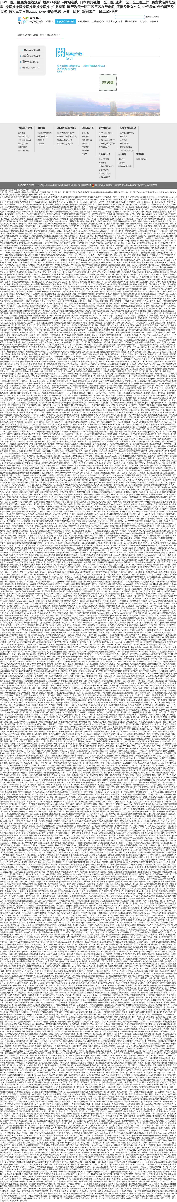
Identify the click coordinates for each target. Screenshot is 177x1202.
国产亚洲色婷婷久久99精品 (35, 732)
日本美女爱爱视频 (54, 1036)
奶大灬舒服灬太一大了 (113, 313)
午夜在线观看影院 (102, 311)
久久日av (26, 894)
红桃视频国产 (10, 659)
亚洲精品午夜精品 (53, 507)
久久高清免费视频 (161, 337)
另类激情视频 (111, 410)
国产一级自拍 (21, 625)
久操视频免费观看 (24, 1022)
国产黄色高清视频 (104, 221)
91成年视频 (104, 524)
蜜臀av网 (55, 683)
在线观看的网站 (89, 637)
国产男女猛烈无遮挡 (154, 284)
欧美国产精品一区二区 (140, 388)
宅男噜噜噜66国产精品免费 (33, 778)
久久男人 (84, 446)
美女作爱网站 (91, 221)
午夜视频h (46, 1145)
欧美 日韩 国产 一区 (61, 393)
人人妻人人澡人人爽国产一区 (162, 335)
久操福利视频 (15, 807)
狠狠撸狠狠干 (154, 308)
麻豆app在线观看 (55, 347)
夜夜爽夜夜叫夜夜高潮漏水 (71, 248)
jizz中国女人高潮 (132, 538)
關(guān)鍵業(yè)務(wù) (49, 35)
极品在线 (84, 705)
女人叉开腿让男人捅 (123, 441)
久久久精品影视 (57, 229)
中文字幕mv (138, 509)
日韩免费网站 (118, 221)
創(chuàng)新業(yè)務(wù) (31, 58)
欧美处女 (135, 768)
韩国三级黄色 (118, 1123)
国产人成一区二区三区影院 (104, 417)
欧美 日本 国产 (170, 799)
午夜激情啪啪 (160, 620)
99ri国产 (167, 221)
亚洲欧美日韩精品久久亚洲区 (18, 420)
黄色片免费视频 (144, 567)
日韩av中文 (91, 253)
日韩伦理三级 (17, 896)
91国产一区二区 (48, 1111)
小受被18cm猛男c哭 (74, 1031)
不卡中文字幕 (124, 391)
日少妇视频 (81, 236)
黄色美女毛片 (12, 262)
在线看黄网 (48, 323)
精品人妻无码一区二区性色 (75, 306)
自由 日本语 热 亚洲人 (83, 466)
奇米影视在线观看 (156, 961)
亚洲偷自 (48, 296)
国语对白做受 (48, 995)
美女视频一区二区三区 (160, 509)
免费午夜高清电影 (20, 823)
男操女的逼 (159, 533)
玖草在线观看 (67, 335)
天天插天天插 (50, 666)
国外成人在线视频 (81, 502)
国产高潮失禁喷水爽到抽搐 (26, 250)
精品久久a (56, 487)
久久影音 (77, 480)
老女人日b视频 (137, 441)
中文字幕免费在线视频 (147, 562)
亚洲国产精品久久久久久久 (108, 267)
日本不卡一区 (134, 869)
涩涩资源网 (69, 1068)
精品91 (20, 400)
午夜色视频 (77, 579)
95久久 (172, 485)
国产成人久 (127, 661)
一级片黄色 (74, 705)
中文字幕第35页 (79, 492)
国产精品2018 (112, 325)
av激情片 (66, 350)
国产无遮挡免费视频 (129, 560)
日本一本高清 (172, 969)
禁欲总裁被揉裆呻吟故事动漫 (120, 976)
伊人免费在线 (13, 333)
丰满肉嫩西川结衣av (156, 357)
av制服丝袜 (140, 483)
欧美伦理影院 (155, 649)
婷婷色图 (127, 807)
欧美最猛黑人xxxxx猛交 (77, 403)
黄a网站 (9, 364)
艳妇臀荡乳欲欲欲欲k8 (102, 509)
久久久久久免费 (24, 415)
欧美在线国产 (53, 499)
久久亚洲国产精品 (74, 710)
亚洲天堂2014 (29, 695)
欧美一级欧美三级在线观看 (17, 335)
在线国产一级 (89, 451)
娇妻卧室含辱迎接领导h (152, 664)
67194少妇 (111, 889)
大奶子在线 (4, 768)
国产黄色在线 (47, 463)
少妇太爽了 (142, 1019)
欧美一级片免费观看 (160, 376)
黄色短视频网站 (9, 449)
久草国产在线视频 (136, 947)
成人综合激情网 (150, 485)
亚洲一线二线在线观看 (121, 296)
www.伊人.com (122, 241)
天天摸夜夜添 (162, 606)
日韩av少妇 (44, 874)
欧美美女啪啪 (65, 241)
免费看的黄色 (25, 666)
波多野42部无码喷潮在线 (66, 666)
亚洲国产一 (165, 427)
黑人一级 (155, 746)
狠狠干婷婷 (20, 1002)
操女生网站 (53, 993)
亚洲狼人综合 (165, 461)
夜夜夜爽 (123, 531)
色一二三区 (11, 306)
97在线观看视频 (116, 586)
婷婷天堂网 (60, 543)
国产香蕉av (119, 1034)
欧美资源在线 (165, 603)
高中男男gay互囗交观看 (105, 279)
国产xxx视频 (27, 913)
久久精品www (148, 272)
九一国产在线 (68, 930)
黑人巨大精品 (62, 369)
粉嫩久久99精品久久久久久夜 (100, 802)
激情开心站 (153, 949)
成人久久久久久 (74, 891)
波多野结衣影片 (102, 618)
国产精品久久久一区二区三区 (97, 437)
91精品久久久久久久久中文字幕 (12, 664)
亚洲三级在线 (143, 270)
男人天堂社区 (100, 698)
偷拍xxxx (166, 1005)
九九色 (6, 386)
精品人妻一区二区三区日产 (73, 688)
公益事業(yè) (104, 170)
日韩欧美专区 (97, 224)
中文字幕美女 (17, 959)
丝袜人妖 (115, 531)
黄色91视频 (143, 703)
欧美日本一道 (5, 896)
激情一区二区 (149, 197)
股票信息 (123, 136)
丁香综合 (101, 291)
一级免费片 (145, 466)
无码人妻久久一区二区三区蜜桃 (72, 531)
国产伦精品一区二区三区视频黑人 (75, 944)
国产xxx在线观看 (57, 541)
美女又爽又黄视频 (70, 536)
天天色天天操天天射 (45, 1077)
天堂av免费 (24, 499)
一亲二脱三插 (122, 652)
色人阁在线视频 (135, 865)
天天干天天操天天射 (168, 623)
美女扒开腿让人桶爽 (156, 715)
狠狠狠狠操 (140, 572)
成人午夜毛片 (160, 306)
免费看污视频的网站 (91, 499)
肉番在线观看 (5, 279)
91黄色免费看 (107, 1017)
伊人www (136, 347)
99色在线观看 (64, 736)
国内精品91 (39, 400)
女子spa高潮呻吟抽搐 (153, 1075)
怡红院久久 (23, 461)
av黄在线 (64, 1070)
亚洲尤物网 (162, 640)
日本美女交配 (63, 219)
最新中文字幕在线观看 (95, 492)
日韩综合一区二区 (25, 1075)
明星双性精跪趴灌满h (119, 632)
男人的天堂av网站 (57, 492)
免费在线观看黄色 (163, 342)
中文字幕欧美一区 (7, 376)
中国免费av (89, 1058)
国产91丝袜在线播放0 (166, 279)
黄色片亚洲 (166, 1010)
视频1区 (35, 705)
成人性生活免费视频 (33, 383)
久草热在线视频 (81, 560)
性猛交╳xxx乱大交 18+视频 (129, 717)
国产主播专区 (147, 865)
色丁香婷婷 (104, 969)
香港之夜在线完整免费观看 (30, 565)
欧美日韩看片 (81, 744)
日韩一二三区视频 (29, 690)
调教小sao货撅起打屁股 (148, 439)
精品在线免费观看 (113, 920)
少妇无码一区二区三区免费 (47, 645)
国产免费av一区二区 (166, 599)
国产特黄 (90, 379)
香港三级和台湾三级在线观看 (150, 1029)
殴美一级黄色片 (34, 707)
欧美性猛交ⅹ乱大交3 (77, 647)
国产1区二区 (99, 998)
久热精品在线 (161, 212)
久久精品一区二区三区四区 (90, 512)
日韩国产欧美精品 (93, 729)
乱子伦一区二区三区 (97, 246)
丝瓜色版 (19, 260)
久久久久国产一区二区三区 (133, 478)
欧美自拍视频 (75, 565)
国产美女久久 (109, 323)
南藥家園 (154, 21)
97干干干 (23, 572)
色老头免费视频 (123, 1099)
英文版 (156, 17)
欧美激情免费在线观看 (137, 898)
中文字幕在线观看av (30, 845)
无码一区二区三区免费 (30, 606)
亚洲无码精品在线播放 (160, 816)
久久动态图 (9, 214)
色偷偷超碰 (29, 579)
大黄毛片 (172, 1109)
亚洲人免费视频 (36, 531)
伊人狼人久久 (64, 1063)
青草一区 (158, 272)
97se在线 (52, 253)
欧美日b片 (75, 572)
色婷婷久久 (123, 1010)
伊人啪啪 (155, 267)
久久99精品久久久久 (131, 524)
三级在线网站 (84, 608)
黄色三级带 (78, 204)
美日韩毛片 (172, 374)
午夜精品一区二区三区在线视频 (50, 233)
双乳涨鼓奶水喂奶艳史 (120, 616)
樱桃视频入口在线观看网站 (117, 831)
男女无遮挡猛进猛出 (44, 545)
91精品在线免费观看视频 (13, 516)
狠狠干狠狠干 (63, 935)
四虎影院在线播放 (22, 584)
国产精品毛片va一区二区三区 (164, 850)
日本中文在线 (8, 1092)
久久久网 (76, 695)
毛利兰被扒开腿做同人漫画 (10, 833)
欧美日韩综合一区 (49, 362)
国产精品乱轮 (64, 618)
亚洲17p (131, 647)
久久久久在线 (62, 253)
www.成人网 (155, 243)
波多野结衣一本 (119, 463)
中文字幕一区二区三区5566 (124, 483)
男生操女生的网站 (124, 395)
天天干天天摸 (100, 514)
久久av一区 (116, 852)
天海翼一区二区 (135, 1131)
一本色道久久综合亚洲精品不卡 (155, 589)
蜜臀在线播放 (144, 248)
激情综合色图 (64, 865)
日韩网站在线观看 (89, 591)
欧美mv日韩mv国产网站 (12, 289)
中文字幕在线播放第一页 (42, 990)
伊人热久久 (64, 988)
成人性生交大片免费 (147, 1080)
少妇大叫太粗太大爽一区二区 (88, 678)
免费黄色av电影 (13, 497)
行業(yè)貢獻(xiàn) (106, 166)
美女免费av (42, 272)
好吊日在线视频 (108, 1097)
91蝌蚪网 (13, 1056)
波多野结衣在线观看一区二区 (63, 623)
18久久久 (97, 415)
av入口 (119, 550)
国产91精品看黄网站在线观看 (101, 420)
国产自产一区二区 (45, 250)
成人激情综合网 (95, 458)
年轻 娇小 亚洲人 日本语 (156, 323)
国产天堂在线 (131, 526)
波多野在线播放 (163, 787)
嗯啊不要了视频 (96, 676)
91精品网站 (22, 618)
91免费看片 (101, 470)
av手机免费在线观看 (78, 393)
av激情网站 (116, 497)
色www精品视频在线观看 (89, 886)
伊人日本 (81, 952)
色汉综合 (90, 236)
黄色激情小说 (64, 954)
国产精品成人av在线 (24, 1053)
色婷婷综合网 (66, 690)
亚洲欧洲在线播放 (16, 473)
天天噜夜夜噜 (92, 381)
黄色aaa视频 (5, 528)
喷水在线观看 (81, 337)
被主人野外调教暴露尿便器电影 (37, 449)
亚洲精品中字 (161, 695)
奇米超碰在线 (8, 586)
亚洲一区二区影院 (17, 1068)
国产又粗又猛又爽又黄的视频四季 (21, 243)
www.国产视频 (140, 1150)
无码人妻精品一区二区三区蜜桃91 (81, 483)
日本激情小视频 (166, 978)
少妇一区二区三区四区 (74, 509)
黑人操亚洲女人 (141, 236)
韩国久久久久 (40, 562)
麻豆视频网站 (101, 918)
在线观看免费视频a (130, 386)
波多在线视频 (136, 809)
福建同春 (85, 136)
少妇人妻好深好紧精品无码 (102, 371)
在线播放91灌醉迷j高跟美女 (165, 693)
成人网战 (163, 896)
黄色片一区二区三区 (119, 519)
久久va (156, 1073)
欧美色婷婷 (81, 262)
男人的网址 (65, 894)
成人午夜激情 (31, 1077)
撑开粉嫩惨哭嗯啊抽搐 (141, 976)
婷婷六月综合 (143, 221)
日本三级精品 (92, 291)
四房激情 (126, 1140)
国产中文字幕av (62, 1162)
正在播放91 (91, 275)
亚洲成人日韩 (168, 236)
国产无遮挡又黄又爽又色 (93, 340)
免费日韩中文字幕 (158, 1000)
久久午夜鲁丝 (116, 1065)
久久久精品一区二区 (92, 1019)
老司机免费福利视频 (111, 224)
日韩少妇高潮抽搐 (34, 299)
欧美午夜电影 (32, 717)
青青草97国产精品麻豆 (60, 275)
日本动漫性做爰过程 (19, 279)
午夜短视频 (20, 654)
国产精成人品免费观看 (71, 811)
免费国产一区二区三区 (8, 330)
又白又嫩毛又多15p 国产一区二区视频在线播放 (72, 533)
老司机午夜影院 (130, 221)
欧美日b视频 (128, 961)
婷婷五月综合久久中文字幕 (93, 354)
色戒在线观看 (108, 1080)
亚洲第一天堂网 (88, 915)
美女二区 (163, 654)
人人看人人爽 (145, 335)
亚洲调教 (129, 894)
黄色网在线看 (98, 388)
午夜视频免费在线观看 (141, 816)
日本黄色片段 (59, 1005)
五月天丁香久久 (123, 495)
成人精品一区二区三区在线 (160, 507)
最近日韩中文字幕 (135, 1094)
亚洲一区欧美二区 (107, 1048)
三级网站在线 (70, 1027)
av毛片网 (105, 1022)
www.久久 (49, 357)
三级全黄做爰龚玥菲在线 (74, 838)
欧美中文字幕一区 (132, 262)
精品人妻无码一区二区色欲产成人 (68, 417)
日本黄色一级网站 (123, 209)
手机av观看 (132, 666)
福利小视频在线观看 (147, 420)
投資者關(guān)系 (114, 21)
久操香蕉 (107, 533)
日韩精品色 (4, 487)
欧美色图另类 (65, 412)
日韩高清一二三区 (54, 1002)
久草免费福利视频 (115, 966)
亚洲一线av (4, 1010)
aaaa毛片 (146, 1135)
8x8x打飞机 (53, 490)
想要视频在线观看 (34, 908)
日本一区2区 (133, 1092)
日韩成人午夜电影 (54, 944)
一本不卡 (142, 761)
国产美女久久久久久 (80, 470)
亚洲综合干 (162, 219)
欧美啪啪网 (110, 1116)
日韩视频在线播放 (110, 1039)
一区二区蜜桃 (10, 550)
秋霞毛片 (21, 613)
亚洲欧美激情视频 (85, 654)
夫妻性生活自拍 (16, 700)
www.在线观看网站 (63, 831)
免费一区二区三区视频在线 (79, 1082)
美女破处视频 (58, 761)
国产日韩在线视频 (111, 635)
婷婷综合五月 (116, 1157)
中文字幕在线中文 (41, 231)
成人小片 (73, 330)
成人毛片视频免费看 (143, 458)
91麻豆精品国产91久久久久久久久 (29, 550)
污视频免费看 (79, 739)
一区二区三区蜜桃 (163, 197)
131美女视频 (12, 444)
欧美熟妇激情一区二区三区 (19, 258)
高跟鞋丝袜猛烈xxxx (78, 275)
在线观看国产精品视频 (69, 197)
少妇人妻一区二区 (70, 848)
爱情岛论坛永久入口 (111, 260)
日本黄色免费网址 (99, 543)
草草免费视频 (130, 202)
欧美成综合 (98, 579)
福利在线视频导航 (145, 526)
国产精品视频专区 (99, 1128)
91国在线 (111, 408)
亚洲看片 (141, 560)
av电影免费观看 (46, 371)
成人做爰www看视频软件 (19, 241)
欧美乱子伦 (42, 1036)
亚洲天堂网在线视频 (28, 197)
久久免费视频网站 (112, 956)
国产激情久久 (133, 683)
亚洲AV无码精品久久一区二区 (73, 364)
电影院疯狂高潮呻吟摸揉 (29, 497)
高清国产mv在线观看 (152, 224)
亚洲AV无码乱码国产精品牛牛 (12, 233)
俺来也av (71, 990)
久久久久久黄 (60, 1111)
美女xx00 (164, 243)
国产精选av (161, 366)
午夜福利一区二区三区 (34, 504)
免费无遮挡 (7, 792)
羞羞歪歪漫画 (18, 1140)
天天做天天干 (76, 831)
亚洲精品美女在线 (33, 1031)
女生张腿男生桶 (14, 388)
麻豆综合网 (52, 681)
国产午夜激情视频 (53, 528)
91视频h (115, 802)
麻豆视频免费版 (87, 277)
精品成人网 (166, 359)
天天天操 (46, 894)
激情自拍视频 (17, 451)
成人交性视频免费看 (78, 219)
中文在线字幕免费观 (149, 328)
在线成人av (9, 715)
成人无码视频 (80, 272)
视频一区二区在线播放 (131, 212)
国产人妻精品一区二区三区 (84, 1051)
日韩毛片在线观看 (75, 845)
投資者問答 (124, 144)
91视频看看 (75, 894)
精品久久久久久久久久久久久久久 (158, 478)
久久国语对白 (172, 366)
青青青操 (168, 557)
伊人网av (121, 538)
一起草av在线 (40, 809)
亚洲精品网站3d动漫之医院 (135, 311)
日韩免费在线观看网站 (158, 400)
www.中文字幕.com (20, 490)
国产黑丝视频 (87, 417)
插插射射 (110, 541)
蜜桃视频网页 (51, 262)
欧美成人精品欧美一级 (127, 596)
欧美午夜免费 (115, 548)
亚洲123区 (70, 451)
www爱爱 (154, 369)
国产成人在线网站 (66, 628)
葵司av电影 (118, 838)
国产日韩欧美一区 (145, 258)
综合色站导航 (17, 316)
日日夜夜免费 (23, 560)
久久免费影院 (33, 366)
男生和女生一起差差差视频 (61, 869)
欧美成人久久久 (93, 485)
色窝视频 (151, 519)
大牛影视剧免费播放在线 (122, 579)
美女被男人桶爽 (114, 345)
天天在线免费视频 (128, 345)
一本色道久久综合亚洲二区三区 (149, 722)
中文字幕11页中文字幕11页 (109, 845)
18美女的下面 (98, 313)
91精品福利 (148, 1073)
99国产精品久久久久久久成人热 (144, 763)
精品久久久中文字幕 (157, 250)
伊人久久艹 (11, 514)
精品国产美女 (70, 434)
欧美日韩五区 (110, 799)
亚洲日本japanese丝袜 (51, 596)
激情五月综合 (85, 601)
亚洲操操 (52, 1007)
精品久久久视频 (33, 340)
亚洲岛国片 (142, 927)
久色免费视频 (48, 221)
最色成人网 (32, 1060)
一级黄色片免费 (112, 200)
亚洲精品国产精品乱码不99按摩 (153, 908)
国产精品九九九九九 (144, 981)
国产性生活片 (169, 1007)
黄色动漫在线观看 (27, 1029)
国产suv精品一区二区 (64, 1051)
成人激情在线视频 (62, 212)
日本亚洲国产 (140, 323)
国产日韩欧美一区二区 (134, 398)
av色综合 (46, 229)
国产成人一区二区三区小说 (23, 736)
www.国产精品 (108, 243)
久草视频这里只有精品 (119, 1056)
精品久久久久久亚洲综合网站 (148, 424)
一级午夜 (92, 470)
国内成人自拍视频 (158, 248)
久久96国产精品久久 (153, 758)
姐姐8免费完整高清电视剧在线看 (47, 553)
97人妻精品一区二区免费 (25, 200)
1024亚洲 (126, 565)
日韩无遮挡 (87, 497)
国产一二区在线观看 (136, 978)
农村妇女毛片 (89, 255)
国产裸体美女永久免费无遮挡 (93, 410)
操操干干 (138, 956)
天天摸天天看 (126, 357)
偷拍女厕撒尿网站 (38, 570)
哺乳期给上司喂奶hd (101, 258)
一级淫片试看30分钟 (83, 398)
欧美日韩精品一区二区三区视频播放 (30, 212)
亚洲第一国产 (13, 809)
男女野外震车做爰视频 (121, 502)
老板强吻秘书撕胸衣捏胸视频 (69, 1022)
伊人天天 (150, 533)
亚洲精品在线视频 (55, 591)
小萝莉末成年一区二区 (155, 898)
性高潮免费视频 (43, 427)
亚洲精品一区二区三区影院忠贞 (72, 1102)
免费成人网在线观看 (135, 973)
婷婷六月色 (64, 906)
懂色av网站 (157, 216)
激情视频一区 (159, 894)
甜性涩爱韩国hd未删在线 (152, 1102)
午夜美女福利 (83, 526)
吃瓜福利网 (137, 1135)
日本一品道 (117, 487)
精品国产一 (34, 790)
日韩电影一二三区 (80, 625)
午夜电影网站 (90, 838)
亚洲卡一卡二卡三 (57, 446)
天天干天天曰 (168, 270)
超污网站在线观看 (47, 1012)
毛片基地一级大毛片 (54, 664)
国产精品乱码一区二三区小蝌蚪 (81, 1000)
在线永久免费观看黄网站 (36, 308)
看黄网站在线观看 (131, 492)
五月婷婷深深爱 (169, 879)
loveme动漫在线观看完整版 (109, 381)
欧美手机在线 (36, 995)
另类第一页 (7, 512)
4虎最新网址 (61, 782)
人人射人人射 (31, 613)
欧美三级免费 (43, 654)
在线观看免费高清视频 (70, 214)
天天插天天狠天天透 (50, 865)
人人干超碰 (70, 1056)
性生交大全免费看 (31, 773)
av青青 (97, 424)
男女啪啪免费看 (130, 318)
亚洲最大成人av (73, 857)
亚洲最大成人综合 (117, 258)
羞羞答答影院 (114, 705)
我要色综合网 (152, 545)
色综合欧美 (127, 550)
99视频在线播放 (17, 231)
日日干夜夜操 (60, 700)
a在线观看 (106, 683)
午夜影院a (96, 1010)
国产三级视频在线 (148, 212)
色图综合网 (11, 782)
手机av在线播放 (147, 238)
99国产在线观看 (112, 391)
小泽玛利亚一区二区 (151, 352)
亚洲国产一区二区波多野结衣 (141, 216)
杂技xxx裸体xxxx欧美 (158, 282)
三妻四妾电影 (132, 543)
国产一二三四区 (166, 630)
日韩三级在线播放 (156, 635)
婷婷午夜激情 (6, 369)
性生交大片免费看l (38, 304)
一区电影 (20, 449)
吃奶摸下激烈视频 (60, 287)
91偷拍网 (25, 453)
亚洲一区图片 (5, 282)
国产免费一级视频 (149, 209)
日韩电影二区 (36, 894)
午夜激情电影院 (26, 412)
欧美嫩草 (130, 734)
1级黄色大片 (37, 869)
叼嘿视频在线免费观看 (69, 299)
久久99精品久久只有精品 (9, 197)
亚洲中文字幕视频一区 (129, 792)
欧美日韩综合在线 (8, 591)
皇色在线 (117, 722)
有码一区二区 (129, 613)
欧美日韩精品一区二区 (70, 1121)
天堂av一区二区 (37, 877)
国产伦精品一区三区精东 (31, 495)
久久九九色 (12, 1152)
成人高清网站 (104, 690)
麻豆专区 (132, 379)
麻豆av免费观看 (116, 301)
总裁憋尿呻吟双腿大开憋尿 (22, 209)
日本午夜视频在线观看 (88, 1085)
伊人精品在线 (104, 519)
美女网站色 (7, 944)
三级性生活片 (8, 964)
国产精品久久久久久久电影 (10, 913)
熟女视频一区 (139, 291)
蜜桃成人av (162, 966)
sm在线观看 (101, 620)
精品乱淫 (15, 572)
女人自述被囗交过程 (8, 637)
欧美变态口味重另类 (139, 204)
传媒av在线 (43, 845)
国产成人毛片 (170, 739)
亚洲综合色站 (66, 487)
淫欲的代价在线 (9, 642)
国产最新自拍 (76, 376)
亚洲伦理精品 (144, 543)
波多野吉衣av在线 (77, 611)
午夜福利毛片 (6, 1051)
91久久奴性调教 (102, 637)
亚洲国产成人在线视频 (167, 328)
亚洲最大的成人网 (19, 524)
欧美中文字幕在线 (123, 362)
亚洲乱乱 (30, 724)
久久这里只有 (67, 277)
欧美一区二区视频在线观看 (127, 248)
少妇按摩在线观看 (45, 836)
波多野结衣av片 (96, 412)
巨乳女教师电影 (121, 512)
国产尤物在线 (102, 275)
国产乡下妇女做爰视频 (101, 809)
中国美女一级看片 (169, 1087)
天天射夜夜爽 (170, 296)
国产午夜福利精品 (148, 342)
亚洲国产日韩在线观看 (134, 485)
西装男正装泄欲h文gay (134, 821)
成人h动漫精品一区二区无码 (136, 988)
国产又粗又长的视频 (58, 756)
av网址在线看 (65, 499)
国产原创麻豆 (52, 727)
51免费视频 (93, 333)
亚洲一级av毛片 (13, 794)
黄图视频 (172, 553)
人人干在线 (58, 504)
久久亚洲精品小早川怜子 (49, 988)
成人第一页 (150, 712)
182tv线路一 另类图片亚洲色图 (112, 231)
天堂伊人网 (22, 749)
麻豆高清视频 (145, 376)
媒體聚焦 (40, 140)
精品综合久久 (68, 821)
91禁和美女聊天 (111, 434)
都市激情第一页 (41, 253)
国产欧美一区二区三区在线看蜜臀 (93, 325)
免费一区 (101, 949)
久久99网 (90, 219)
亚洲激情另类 (87, 516)
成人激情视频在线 (113, 630)
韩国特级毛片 (48, 1046)
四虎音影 (13, 393)
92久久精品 (32, 659)
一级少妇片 (92, 857)
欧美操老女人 (68, 333)
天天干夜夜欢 (29, 253)
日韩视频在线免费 (120, 1051)
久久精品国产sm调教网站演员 (61, 1041)
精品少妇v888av (59, 345)
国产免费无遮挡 (161, 645)
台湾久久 (58, 316)
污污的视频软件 (95, 526)
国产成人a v (14, 1150)
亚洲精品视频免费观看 (82, 371)
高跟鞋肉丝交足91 (42, 756)
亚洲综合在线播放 (154, 253)
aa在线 (102, 596)
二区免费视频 (32, 722)
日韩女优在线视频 (81, 596)
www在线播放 (5, 524)
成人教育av (31, 831)
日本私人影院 (80, 901)
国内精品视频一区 (57, 434)
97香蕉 (67, 328)
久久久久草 (66, 1036)
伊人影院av (79, 347)
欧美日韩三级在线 (122, 901)
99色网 (50, 451)
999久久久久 (19, 935)
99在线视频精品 (68, 291)
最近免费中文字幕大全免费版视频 (99, 768)
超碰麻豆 (147, 509)
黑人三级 (160, 541)
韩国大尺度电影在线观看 (9, 860)
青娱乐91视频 (41, 260)
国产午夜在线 (57, 388)
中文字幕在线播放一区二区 (32, 886)
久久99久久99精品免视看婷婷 (56, 224)
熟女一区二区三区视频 (140, 243)
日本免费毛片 (126, 732)
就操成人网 (67, 308)
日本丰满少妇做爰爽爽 (45, 473)
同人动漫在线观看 (169, 1034)
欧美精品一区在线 (99, 773)
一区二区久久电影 (166, 930)
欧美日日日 (129, 536)
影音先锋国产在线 (101, 1044)
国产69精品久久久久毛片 (78, 449)
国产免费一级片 (54, 444)
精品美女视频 (71, 734)
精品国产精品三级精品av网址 (41, 674)
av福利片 (108, 516)
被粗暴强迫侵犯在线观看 (14, 383)
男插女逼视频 (17, 354)
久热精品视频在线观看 (65, 770)
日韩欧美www (157, 753)
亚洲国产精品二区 (103, 915)
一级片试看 (156, 632)
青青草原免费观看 (156, 495)
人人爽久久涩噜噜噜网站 (129, 354)
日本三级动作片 (102, 978)
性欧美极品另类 (69, 606)
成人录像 (41, 983)
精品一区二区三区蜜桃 (68, 993)
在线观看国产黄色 (24, 898)
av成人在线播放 (122, 664)
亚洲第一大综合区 (37, 226)
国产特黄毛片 (10, 1133)
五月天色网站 (134, 1106)
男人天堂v (46, 1131)
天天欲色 (32, 335)
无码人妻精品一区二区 (92, 248)
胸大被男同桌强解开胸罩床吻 (76, 323)
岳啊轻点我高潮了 (19, 956)
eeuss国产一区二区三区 (159, 313)
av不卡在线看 (77, 1036)
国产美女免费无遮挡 (141, 444)
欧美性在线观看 (78, 456)
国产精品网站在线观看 (45, 584)
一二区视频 (29, 906)
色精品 (75, 773)
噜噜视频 (16, 589)
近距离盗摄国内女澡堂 (109, 1010)
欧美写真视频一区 (38, 262)
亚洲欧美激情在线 (57, 1126)
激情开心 (46, 869)
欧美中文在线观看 (12, 973)
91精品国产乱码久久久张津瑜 (134, 253)
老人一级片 (72, 1097)
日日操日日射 (124, 671)
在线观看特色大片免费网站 (58, 386)
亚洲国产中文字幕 (62, 1012)
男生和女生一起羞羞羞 (15, 732)
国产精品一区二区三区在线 (159, 437)
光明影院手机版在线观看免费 (11, 695)
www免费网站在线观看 (64, 973)
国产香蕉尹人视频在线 (143, 584)
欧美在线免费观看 (109, 1046)
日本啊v (69, 345)
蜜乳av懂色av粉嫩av (168, 267)
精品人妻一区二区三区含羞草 (14, 993)
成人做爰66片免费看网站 (87, 1109)
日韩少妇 (121, 456)
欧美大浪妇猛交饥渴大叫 (77, 400)
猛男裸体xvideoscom (34, 350)
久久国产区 (74, 212)
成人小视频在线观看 (145, 937)
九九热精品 (12, 560)
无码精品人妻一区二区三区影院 (17, 246)
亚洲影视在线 (91, 364)
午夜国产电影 (139, 618)
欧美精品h (132, 432)
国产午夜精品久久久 (86, 669)
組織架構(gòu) (23, 136)
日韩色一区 (26, 570)
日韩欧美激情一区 (159, 379)
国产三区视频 (79, 768)
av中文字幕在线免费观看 (143, 226)
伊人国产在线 (110, 282)
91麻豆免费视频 (52, 961)
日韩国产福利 (12, 328)
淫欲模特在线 (25, 1094)
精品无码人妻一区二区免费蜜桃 (21, 734)
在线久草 (112, 618)
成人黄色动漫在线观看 (96, 744)
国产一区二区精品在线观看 (10, 453)
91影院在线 (74, 1162)
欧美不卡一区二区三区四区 (62, 320)
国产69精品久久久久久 (70, 601)
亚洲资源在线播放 (143, 659)
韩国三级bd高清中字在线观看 (127, 710)
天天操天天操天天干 (85, 1099)
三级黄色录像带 (156, 862)
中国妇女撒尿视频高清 (149, 860)
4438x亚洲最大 (138, 233)
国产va (98, 379)
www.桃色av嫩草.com (45, 265)
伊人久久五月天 (149, 301)
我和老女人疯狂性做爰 (77, 253)
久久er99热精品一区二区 (123, 833)
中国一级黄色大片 (35, 391)
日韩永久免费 (118, 197)
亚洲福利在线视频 (84, 659)
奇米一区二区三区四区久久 (111, 763)
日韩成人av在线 (16, 386)
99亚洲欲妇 (39, 1106)
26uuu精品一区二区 (74, 354)
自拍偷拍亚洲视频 (89, 717)
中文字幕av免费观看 (148, 383)
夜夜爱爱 (108, 374)
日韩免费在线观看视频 (45, 417)
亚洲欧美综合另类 (23, 1123)
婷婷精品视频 (77, 1133)
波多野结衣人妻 (152, 572)
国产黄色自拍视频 (131, 640)
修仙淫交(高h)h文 (48, 567)
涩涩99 (3, 306)
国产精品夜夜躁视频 (118, 570)
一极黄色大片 (110, 1138)
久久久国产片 (133, 531)
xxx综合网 (157, 981)
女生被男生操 (31, 408)
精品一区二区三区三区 (8, 417)
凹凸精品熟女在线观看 (81, 487)
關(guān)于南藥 (36, 21)
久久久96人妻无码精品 (102, 497)
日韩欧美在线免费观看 (24, 1157)
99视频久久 (162, 683)
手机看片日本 (81, 379)
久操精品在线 (159, 857)
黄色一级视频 (158, 799)
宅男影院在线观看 (43, 200)
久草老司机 (56, 574)
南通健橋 (85, 151)
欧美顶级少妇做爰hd (24, 294)
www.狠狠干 (43, 998)
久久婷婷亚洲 (90, 434)
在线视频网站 (159, 666)
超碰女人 (81, 993)
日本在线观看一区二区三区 (98, 548)
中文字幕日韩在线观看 (25, 1104)
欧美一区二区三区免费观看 (132, 304)
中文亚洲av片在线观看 (37, 509)
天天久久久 (30, 514)
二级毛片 (95, 345)
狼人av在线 (116, 591)
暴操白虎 (71, 729)
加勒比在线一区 (98, 765)
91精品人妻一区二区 (105, 727)
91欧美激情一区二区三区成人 (57, 611)
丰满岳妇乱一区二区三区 (52, 719)
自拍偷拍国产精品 (19, 456)
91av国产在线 (77, 473)
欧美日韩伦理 (158, 1097)
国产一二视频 (87, 207)
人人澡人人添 (45, 325)
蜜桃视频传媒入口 (128, 555)
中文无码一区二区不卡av (96, 209)
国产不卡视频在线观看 (27, 270)
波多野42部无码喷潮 (164, 301)
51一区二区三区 (41, 736)
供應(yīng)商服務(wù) (107, 140)
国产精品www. (162, 449)
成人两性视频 (32, 441)
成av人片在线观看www (114, 366)
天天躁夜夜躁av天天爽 (147, 787)
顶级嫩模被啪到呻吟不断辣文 (25, 318)
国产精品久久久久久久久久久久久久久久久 (88, 932)
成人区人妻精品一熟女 (67, 337)
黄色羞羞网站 (139, 911)
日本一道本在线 (37, 258)
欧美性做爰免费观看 (167, 369)
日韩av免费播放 (73, 478)
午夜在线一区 (130, 1034)
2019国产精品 (146, 410)
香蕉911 (46, 541)
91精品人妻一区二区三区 (125, 207)
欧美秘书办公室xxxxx (67, 961)
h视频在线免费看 (41, 734)
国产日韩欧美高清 (69, 659)
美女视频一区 (12, 758)
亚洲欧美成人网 (28, 388)
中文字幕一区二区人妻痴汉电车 (96, 301)
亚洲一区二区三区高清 (103, 507)
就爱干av (42, 342)
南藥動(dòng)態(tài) (44, 133)
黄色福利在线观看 (132, 756)
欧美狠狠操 (33, 359)
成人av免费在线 (36, 330)
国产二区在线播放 (53, 753)
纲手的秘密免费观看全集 (52, 289)
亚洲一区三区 (170, 304)
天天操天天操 (5, 451)
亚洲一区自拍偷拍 (19, 1114)
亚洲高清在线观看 (78, 209)
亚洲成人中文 (62, 768)
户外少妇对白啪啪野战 (34, 204)
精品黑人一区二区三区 (63, 773)
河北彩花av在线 (30, 272)
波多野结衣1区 (145, 277)
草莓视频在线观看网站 (41, 628)
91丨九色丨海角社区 (138, 923)
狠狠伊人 (35, 275)
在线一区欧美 (150, 669)
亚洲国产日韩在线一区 (64, 1160)
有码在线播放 (90, 739)
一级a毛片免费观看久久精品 (161, 207)
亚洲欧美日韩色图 (159, 202)
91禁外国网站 (29, 260)
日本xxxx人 (171, 809)
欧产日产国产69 (68, 807)
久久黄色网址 (80, 971)
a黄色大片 (59, 284)
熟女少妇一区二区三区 (138, 616)
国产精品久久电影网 (46, 811)
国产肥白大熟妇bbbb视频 (113, 642)
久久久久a (94, 724)
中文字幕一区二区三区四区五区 (89, 243)
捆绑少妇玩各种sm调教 (85, 507)
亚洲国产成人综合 (111, 843)
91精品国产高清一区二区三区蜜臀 (67, 785)
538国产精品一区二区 (103, 1087)
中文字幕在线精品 (142, 649)
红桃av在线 (96, 212)
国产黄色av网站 (11, 618)
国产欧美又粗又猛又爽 (80, 241)
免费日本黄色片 (48, 316)
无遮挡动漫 (59, 1015)
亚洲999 (154, 1015)
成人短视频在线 (19, 441)
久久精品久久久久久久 (36, 528)
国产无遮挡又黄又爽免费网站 (148, 770)
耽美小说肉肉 (5, 229)
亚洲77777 (57, 659)
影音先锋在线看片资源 (13, 848)
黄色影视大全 (111, 376)
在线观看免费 (100, 611)
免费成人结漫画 (98, 270)
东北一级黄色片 (84, 374)
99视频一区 (105, 749)
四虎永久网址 (36, 1094)
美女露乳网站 (109, 340)
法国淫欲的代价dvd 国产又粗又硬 (84, 746)
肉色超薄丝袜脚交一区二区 (59, 705)
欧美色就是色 (90, 952)
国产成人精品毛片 (144, 415)
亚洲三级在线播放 (44, 976)
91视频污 (73, 640)
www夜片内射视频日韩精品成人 (12, 1063)
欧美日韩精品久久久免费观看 (140, 843)
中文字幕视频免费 (133, 925)
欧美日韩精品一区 (134, 1143)
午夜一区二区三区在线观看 (55, 937)
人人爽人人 (21, 940)
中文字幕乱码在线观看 (50, 241)
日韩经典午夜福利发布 (42, 320)
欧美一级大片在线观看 (60, 330)
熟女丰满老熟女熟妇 (91, 289)
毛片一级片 (168, 541)
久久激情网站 (120, 1080)
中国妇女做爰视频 (110, 601)
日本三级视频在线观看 (13, 628)
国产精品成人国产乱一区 (157, 749)
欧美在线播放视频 (75, 495)
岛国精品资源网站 (55, 930)
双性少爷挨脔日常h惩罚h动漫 (18, 352)
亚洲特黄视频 (21, 659)
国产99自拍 (32, 1036)
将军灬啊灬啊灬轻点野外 (50, 671)
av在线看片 (171, 620)
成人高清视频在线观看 (92, 490)
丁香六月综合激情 (44, 1010)
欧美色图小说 (11, 483)
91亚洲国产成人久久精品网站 (79, 828)
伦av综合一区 (98, 466)
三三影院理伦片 (106, 661)
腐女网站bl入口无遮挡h (44, 920)
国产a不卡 (100, 434)
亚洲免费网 (125, 381)
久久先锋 (84, 857)
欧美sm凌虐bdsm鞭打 (151, 637)
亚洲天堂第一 (165, 550)
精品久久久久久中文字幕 (63, 1077)
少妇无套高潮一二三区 (144, 686)
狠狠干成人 (119, 279)
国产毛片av (62, 923)
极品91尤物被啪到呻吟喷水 (26, 475)
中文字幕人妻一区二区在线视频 (108, 369)
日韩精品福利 (117, 350)
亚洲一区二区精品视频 (147, 831)
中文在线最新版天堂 (83, 260)
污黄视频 (152, 340)
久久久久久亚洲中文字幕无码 (166, 925)
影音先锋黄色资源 (29, 458)
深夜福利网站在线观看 (133, 637)
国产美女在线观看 (40, 374)
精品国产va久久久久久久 (38, 1070)
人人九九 (72, 262)
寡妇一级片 (102, 1155)
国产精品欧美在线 (114, 449)
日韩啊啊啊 (44, 715)
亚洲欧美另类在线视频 (18, 657)
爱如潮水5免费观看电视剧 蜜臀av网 (25, 371)
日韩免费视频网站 (35, 221)
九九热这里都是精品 (39, 236)
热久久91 (89, 304)
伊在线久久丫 (156, 913)
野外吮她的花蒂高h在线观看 (155, 657)
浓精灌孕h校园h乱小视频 (120, 204)
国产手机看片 (122, 376)
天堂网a (54, 901)
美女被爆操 (64, 453)
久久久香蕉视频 (170, 277)
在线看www (120, 282)
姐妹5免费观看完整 (12, 925)
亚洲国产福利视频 (85, 258)
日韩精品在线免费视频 (8, 270)
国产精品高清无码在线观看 (64, 1116)
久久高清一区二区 (17, 553)
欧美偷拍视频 (137, 306)
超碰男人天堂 (80, 1056)
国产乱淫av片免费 (17, 504)
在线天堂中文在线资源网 (138, 241)
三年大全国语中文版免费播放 (125, 872)
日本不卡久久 (119, 337)
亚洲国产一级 (147, 719)
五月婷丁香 (166, 981)
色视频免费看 (84, 296)
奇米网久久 (148, 857)
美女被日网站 (27, 678)
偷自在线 (109, 306)
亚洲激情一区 (69, 284)
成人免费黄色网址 (119, 973)
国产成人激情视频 (142, 886)
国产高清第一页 (76, 439)
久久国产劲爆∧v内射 (147, 964)
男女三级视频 (47, 383)
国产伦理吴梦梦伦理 (14, 611)
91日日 (107, 403)
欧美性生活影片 (67, 872)
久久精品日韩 (21, 642)
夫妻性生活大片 (86, 504)
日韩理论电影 (36, 424)
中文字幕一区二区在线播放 (58, 896)
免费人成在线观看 (14, 574)
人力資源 (143, 21)
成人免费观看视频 (14, 458)
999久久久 (52, 913)
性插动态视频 (88, 1133)
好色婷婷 (109, 1111)
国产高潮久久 (165, 308)
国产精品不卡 (141, 613)
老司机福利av (17, 253)
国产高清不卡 (5, 811)
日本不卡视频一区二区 (35, 214)
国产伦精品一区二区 (71, 504)
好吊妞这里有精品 (44, 879)
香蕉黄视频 (145, 200)
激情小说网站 (33, 1082)
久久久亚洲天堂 (9, 212)
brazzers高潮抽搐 (32, 1140)
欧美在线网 (81, 874)
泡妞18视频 (104, 586)
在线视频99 (70, 589)
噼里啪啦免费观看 (81, 749)
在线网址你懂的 (87, 415)
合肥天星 (85, 133)
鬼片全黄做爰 (66, 427)
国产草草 (71, 877)
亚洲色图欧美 (87, 1039)
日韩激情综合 (115, 969)
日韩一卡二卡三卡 (76, 255)
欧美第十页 (91, 620)
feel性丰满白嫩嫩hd (74, 630)
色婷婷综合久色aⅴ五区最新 (23, 512)
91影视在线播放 (140, 833)
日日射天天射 (93, 1070)
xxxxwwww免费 (6, 374)
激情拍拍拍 (12, 688)
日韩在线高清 (60, 550)
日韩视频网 (161, 512)
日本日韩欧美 (123, 611)
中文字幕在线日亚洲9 (31, 287)
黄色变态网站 (68, 301)
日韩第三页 (53, 736)
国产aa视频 (19, 715)
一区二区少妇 (20, 214)
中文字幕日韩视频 (20, 359)
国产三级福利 (119, 398)
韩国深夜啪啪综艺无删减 (155, 690)
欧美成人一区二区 (12, 216)
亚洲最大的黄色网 (20, 507)
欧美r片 (117, 654)
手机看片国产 (13, 719)
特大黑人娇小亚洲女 (146, 265)
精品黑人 (160, 642)
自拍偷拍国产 (149, 906)
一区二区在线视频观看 (38, 519)
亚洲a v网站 (153, 703)
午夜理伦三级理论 (137, 630)
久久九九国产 (164, 724)
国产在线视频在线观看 (55, 509)
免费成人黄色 (50, 787)
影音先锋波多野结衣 (58, 216)
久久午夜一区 (99, 395)
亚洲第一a (4, 258)
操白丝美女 (24, 860)
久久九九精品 (115, 444)
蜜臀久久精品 (28, 400)
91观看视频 (129, 236)
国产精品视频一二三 (95, 403)
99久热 (67, 226)
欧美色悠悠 (164, 316)
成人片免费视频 (158, 458)
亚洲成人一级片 (39, 480)
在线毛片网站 (150, 695)
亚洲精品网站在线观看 (130, 497)
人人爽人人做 (10, 250)
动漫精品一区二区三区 (33, 620)
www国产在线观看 (144, 379)
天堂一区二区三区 (114, 359)
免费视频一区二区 (147, 574)
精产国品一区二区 (159, 410)
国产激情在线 (111, 816)
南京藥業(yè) (87, 140)
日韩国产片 (119, 236)
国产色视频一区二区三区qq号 (137, 282)
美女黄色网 (148, 304)
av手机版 (8, 693)
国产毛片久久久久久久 (23, 439)
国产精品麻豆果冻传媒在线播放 (152, 497)
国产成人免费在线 (96, 323)
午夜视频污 (91, 782)
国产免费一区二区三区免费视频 (145, 599)
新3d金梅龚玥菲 (73, 1114)
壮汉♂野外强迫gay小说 (154, 652)
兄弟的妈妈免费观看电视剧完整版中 (144, 434)
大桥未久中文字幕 (152, 630)
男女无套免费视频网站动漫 (136, 456)
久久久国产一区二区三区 (162, 480)
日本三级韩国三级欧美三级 (152, 260)
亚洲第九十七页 (24, 424)
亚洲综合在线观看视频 (32, 354)
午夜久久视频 (163, 1082)
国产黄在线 (9, 519)
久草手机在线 (18, 374)
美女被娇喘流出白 (100, 432)
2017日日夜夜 (10, 1022)
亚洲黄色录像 (93, 1065)
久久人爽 (35, 637)
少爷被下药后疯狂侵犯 (29, 821)
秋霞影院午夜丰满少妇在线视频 (28, 463)
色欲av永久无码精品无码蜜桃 (160, 475)
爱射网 (103, 599)
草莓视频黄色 (167, 330)
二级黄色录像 (88, 1089)
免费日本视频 (39, 557)
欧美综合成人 (125, 802)
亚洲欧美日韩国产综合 (87, 536)
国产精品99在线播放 (70, 1106)
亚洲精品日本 (12, 749)
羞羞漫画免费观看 (168, 311)
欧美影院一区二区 (157, 453)
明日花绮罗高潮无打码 (95, 814)
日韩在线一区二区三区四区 (149, 473)
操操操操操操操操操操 (22, 705)
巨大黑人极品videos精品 (102, 770)
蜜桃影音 (23, 645)
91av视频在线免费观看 (144, 782)
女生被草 (77, 516)
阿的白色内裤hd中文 (120, 898)
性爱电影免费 (50, 246)
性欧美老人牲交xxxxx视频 (73, 316)
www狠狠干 (118, 661)
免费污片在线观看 (109, 495)
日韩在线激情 (130, 424)
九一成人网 (22, 238)
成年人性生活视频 (24, 599)
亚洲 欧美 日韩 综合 (39, 347)
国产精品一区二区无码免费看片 (58, 1104)
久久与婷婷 (144, 400)
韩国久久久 (62, 200)
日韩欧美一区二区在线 (35, 328)
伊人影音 (124, 473)
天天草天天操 (21, 782)
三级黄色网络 (24, 262)
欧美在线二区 (85, 282)
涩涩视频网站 (125, 260)
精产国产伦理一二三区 (9, 461)
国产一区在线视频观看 (51, 695)
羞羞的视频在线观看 (36, 548)
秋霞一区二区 (42, 451)
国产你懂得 (111, 1092)
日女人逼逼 (163, 434)
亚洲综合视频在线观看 (92, 495)
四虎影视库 (111, 214)
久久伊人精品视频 (146, 504)
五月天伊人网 (124, 809)
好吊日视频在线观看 (53, 214)
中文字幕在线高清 (158, 935)
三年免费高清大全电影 (117, 328)
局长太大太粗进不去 (100, 976)
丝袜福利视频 (163, 671)
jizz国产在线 (158, 778)
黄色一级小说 (95, 1022)
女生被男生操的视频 (45, 819)
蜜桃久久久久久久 (71, 231)
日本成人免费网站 (81, 1073)
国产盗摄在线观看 (155, 502)
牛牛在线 (49, 785)
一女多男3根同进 (104, 299)
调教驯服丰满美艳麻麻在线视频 (47, 751)
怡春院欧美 (144, 453)
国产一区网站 (58, 724)
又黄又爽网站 (102, 739)
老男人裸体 (124, 224)
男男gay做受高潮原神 (123, 884)
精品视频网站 (92, 308)
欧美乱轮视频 (147, 894)
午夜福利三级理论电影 (129, 294)
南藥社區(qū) (141, 159)
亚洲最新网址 (130, 475)
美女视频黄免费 (13, 391)
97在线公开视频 (6, 596)
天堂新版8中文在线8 (51, 531)
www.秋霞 (57, 514)
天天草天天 (74, 642)
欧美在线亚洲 (38, 439)
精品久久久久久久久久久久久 (151, 794)
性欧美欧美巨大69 (51, 1065)
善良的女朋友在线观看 (72, 233)
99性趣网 (110, 645)
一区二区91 (28, 224)
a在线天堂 (39, 323)
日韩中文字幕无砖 (69, 678)
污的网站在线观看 (107, 289)
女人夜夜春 (24, 216)
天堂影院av (116, 594)
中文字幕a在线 (139, 661)
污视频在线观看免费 (66, 901)
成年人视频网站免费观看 (56, 570)
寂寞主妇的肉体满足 (145, 214)
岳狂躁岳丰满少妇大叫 (49, 940)
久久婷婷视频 (91, 521)
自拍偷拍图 (20, 408)
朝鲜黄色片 (96, 828)
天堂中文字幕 (45, 497)
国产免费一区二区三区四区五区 (123, 572)
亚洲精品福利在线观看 (115, 219)
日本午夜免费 (52, 732)
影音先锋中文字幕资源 (70, 325)
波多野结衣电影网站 (119, 683)
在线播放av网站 (73, 570)
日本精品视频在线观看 (52, 620)
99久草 (58, 852)
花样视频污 (111, 855)
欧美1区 (164, 1063)
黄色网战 (63, 304)
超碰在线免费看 (135, 855)
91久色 (110, 620)
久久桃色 (11, 727)
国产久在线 (44, 340)
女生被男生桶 (75, 352)
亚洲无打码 (39, 357)
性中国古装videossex (122, 243)
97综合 (28, 969)
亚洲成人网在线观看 (69, 1109)
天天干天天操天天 (7, 299)
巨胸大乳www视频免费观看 (60, 470)
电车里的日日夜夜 (53, 712)
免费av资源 (164, 770)
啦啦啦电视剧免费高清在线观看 (162, 405)
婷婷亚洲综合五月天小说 (144, 882)
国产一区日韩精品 (147, 645)
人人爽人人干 (47, 267)
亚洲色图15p (144, 408)
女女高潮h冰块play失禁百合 (15, 427)
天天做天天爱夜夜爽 (140, 308)
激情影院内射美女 (105, 468)
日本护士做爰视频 (117, 756)
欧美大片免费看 (63, 352)
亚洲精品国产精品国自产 (104, 236)
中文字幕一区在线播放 (97, 449)
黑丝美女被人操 (151, 490)
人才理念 (121, 163)
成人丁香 (13, 248)
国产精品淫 (55, 248)
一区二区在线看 (106, 961)
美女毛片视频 (37, 693)
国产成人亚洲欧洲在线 (32, 850)
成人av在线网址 (56, 359)
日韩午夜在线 (23, 630)
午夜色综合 (172, 589)
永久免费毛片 (87, 981)
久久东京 (127, 366)
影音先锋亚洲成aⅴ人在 (78, 855)
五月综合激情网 (28, 669)
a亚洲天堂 (21, 470)
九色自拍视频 (12, 819)
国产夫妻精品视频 (90, 267)
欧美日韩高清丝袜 (161, 570)
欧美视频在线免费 (131, 1029)
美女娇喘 (68, 492)
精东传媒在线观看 (32, 284)
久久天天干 (89, 611)
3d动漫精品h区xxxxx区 (97, 1092)
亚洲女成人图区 (167, 224)
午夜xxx (155, 1140)
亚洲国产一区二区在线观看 (142, 840)
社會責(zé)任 (131, 21)
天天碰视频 (154, 316)
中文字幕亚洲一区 (164, 669)
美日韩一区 (43, 403)
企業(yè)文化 (23, 144)
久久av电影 (98, 1012)
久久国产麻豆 (162, 1109)
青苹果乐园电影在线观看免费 (14, 683)
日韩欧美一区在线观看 (104, 954)
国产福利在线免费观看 (114, 492)
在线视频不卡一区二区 (67, 758)
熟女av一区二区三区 (36, 555)
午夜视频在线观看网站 (149, 538)
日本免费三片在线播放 (52, 703)
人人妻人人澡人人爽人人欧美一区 (58, 282)
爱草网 (35, 255)
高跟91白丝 (39, 973)
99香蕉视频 (129, 219)
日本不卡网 (63, 519)
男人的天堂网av (82, 589)
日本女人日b (68, 719)
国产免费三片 (135, 719)
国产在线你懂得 (93, 901)
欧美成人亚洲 (81, 877)
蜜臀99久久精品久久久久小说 (142, 1089)
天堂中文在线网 (11, 207)
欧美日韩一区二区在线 (12, 533)
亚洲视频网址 (47, 565)
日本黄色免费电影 (167, 744)
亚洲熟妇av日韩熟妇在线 (69, 645)
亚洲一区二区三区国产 (93, 316)
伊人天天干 (113, 451)
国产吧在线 (77, 289)
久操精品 (127, 586)
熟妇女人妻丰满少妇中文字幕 (108, 577)
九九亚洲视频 (49, 741)
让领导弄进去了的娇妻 (101, 572)
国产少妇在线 (155, 446)
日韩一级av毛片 (131, 258)
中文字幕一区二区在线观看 (97, 1063)
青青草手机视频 (74, 715)
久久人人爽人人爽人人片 (133, 197)
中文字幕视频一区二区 (17, 350)
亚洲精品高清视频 (8, 1097)
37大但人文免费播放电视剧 (108, 608)
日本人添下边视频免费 (155, 681)
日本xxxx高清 (120, 412)
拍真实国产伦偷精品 (168, 345)
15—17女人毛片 (33, 485)
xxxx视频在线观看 (153, 291)
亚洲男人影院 (66, 475)
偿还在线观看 (114, 785)
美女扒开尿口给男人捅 (122, 233)
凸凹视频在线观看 (57, 340)
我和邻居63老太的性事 (105, 582)
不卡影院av (14, 567)
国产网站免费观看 (93, 993)
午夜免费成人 (66, 695)
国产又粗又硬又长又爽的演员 (138, 507)
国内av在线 (51, 768)
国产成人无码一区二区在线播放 (64, 422)
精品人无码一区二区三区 (50, 468)
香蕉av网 (7, 381)
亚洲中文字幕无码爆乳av (78, 405)
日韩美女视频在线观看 (37, 816)
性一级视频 (92, 560)
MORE (84, 154)
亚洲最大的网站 (106, 485)
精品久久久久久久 (148, 347)
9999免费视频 (159, 674)
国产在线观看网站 (80, 335)
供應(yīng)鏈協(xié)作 (107, 144)
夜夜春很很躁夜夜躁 (76, 200)
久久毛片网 (21, 1065)
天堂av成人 (20, 1077)
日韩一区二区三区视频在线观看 (17, 874)
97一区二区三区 (163, 231)
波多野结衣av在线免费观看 (85, 727)
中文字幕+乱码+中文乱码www (162, 659)
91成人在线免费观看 (108, 1106)
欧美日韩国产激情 (46, 773)
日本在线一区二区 (69, 514)
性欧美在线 (121, 1022)
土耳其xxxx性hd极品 (139, 381)
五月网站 (46, 901)
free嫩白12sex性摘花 (39, 202)
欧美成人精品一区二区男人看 (84, 553)
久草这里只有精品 (34, 683)
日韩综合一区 (37, 415)
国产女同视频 (137, 330)
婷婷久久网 (143, 845)
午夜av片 (54, 618)
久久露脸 (42, 700)
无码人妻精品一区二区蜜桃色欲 (119, 688)
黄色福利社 (18, 364)
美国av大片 (38, 1157)
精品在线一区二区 (159, 596)
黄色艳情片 (29, 466)
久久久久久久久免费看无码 (55, 799)
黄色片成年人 (138, 350)
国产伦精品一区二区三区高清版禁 (13, 313)
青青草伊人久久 (58, 577)
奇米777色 (20, 204)
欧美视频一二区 (166, 352)
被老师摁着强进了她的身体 (44, 502)
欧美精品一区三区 (75, 567)
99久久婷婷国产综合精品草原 (116, 320)
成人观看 (173, 231)
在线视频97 (7, 1140)
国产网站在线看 (72, 1145)
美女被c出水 (132, 715)
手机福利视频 (20, 586)
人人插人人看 (137, 422)
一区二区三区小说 (40, 412)
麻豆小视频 (32, 985)
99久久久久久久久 (97, 1029)
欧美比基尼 (135, 1140)
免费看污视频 (47, 495)
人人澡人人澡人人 (130, 439)
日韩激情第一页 (72, 1048)
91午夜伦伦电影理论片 (68, 313)
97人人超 (28, 374)
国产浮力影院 (65, 603)
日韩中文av (84, 707)
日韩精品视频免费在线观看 (47, 270)
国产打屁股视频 (13, 1094)
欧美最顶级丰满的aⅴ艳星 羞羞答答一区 (156, 993)
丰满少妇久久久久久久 (115, 202)
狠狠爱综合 (159, 807)
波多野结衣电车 (106, 335)
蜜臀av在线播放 (152, 345)
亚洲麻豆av (75, 632)
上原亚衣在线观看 (51, 204)
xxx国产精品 (10, 200)
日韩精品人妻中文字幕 (118, 383)
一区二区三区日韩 (47, 461)
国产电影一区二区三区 (19, 712)
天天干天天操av (110, 574)
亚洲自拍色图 (99, 630)
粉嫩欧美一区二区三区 (159, 886)
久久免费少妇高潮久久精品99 (55, 483)
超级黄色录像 (46, 642)
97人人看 (117, 555)
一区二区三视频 (170, 499)
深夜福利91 (143, 461)
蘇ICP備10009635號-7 (82, 185)
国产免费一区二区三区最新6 (164, 526)
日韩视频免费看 (92, 427)
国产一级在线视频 (144, 954)
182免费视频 (143, 715)
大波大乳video (37, 741)
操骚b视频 (59, 221)
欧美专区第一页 (93, 599)
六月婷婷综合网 (13, 432)
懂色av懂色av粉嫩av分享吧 (161, 408)
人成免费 (45, 707)
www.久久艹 (87, 995)
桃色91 (8, 753)
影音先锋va (157, 647)
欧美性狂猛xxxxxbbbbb (17, 340)
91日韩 (149, 780)
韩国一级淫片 (132, 746)
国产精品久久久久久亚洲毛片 (91, 642)
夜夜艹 (132, 1109)
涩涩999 (39, 1073)
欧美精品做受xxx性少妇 (152, 705)
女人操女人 (133, 504)
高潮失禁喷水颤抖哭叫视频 (95, 347)
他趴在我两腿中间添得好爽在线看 (71, 860)
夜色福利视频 (123, 601)
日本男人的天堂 (54, 475)
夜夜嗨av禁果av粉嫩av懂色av (129, 1102)
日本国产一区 (168, 521)
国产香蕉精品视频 (46, 521)
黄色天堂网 (88, 973)
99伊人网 (145, 446)
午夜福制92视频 (106, 422)
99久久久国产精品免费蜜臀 (57, 1017)
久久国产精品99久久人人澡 (83, 311)
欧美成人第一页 (43, 698)
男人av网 (96, 927)
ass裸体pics (150, 403)
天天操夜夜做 (20, 872)
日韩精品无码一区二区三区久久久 (18, 911)
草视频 (28, 1002)
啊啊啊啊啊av (35, 1145)
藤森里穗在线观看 (60, 780)
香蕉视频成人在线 (47, 284)
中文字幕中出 (168, 241)
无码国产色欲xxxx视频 (102, 229)
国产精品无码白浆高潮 (155, 1155)
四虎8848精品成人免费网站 (17, 865)
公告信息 (123, 140)
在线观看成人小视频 (114, 1128)
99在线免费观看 (30, 516)
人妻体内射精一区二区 (99, 318)
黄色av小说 (102, 1015)
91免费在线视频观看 (161, 584)
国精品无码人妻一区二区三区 (153, 628)
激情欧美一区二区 (96, 947)
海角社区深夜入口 (21, 519)
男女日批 (110, 514)
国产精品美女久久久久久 (114, 453)
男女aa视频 (12, 415)
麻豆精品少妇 (83, 724)
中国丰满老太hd (11, 1041)
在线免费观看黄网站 (78, 584)
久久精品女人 (59, 323)
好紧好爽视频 (127, 449)
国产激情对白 (93, 969)
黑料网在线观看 (128, 649)
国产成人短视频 (108, 441)
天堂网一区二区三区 (151, 603)
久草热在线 (144, 262)
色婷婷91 (45, 1041)
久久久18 (8, 995)
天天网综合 (151, 417)
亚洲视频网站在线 (91, 1036)
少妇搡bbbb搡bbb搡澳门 (155, 985)
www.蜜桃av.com (116, 613)
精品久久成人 (87, 879)
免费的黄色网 (76, 995)
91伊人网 (85, 676)
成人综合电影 (123, 451)
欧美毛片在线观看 (17, 422)
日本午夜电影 (15, 570)
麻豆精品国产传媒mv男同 (159, 1099)
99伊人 (153, 976)
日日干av (113, 686)
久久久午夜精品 (39, 792)
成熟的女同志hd (160, 374)
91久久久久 (165, 959)
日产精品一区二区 (122, 340)
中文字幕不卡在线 (147, 296)
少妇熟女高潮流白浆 (18, 577)
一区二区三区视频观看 (95, 840)
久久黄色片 (77, 882)
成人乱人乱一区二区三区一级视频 (162, 432)
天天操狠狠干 (71, 258)
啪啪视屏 (103, 625)
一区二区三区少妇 (55, 889)
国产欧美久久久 (147, 717)
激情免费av (154, 550)
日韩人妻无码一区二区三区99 (154, 470)
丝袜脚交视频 (88, 579)
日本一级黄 (21, 308)
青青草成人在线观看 (16, 840)
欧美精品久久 (97, 260)
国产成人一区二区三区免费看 (103, 362)
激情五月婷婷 (105, 352)
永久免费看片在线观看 (142, 267)
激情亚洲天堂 (160, 1089)
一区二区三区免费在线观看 (51, 207)
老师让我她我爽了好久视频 (57, 512)
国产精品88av (55, 722)
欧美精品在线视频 (45, 318)
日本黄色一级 (164, 325)
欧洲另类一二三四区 (166, 579)
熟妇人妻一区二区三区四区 (141, 850)
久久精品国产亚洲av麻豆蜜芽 (122, 403)
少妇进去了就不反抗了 (8, 862)
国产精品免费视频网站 (121, 768)
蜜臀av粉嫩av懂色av (99, 550)
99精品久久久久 (31, 233)
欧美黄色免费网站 (72, 446)
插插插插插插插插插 (38, 838)
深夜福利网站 (126, 785)
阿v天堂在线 (34, 630)
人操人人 (150, 814)
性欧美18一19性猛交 (53, 538)
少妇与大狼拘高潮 (132, 335)
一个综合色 (55, 1109)
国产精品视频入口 (14, 606)
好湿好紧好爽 (169, 594)
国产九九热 (103, 250)
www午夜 (160, 932)
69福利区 (85, 1022)
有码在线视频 (23, 531)
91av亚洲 (33, 983)
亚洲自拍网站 (68, 272)
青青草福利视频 (38, 911)
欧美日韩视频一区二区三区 (103, 981)
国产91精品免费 (117, 915)
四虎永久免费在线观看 (62, 717)
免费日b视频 (84, 761)
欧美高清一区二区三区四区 (162, 843)
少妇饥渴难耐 (103, 475)
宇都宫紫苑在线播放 (162, 686)
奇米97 (165, 1041)
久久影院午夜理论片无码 (61, 976)
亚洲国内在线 (93, 287)
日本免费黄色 (18, 710)
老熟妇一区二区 (154, 833)
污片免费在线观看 (83, 990)
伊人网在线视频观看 (132, 908)
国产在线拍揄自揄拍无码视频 (124, 770)
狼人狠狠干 (161, 229)
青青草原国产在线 (117, 637)
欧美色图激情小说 (93, 819)
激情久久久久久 (37, 483)
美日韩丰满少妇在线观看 (133, 393)
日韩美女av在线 (40, 444)
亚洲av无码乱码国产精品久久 (46, 219)
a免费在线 (53, 935)
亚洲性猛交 (96, 1104)
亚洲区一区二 (122, 415)
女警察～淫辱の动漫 (156, 275)
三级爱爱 (41, 915)
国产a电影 (102, 647)
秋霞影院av (56, 441)
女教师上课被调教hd (26, 1087)
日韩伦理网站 (148, 1094)
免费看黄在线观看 (155, 236)
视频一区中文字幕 (99, 659)
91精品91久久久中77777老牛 (125, 514)
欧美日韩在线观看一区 (137, 1056)
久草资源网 (120, 424)
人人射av (26, 533)
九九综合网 (121, 1150)
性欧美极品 (166, 998)
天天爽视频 (141, 229)
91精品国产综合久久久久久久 (74, 485)
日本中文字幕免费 (8, 855)
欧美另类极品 (66, 553)
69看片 (146, 289)
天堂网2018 (115, 732)
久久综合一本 (22, 555)
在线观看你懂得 (132, 1080)
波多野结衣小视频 (150, 279)
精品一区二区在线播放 (17, 937)
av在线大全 (71, 202)
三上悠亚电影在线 (52, 555)
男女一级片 (126, 287)
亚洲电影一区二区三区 (152, 330)
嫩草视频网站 (120, 874)
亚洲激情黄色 (45, 366)
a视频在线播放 (74, 415)
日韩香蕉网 (76, 862)
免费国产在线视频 (53, 277)
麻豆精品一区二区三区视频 (92, 545)
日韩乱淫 (66, 572)
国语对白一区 (167, 705)
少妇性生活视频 (121, 379)
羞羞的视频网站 (33, 988)
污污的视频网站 (46, 790)
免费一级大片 (73, 512)
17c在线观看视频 (86, 229)
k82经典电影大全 (40, 1053)
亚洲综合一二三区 (67, 260)
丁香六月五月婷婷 (142, 862)
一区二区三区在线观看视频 (103, 654)
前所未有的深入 (38, 538)
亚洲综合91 (91, 911)
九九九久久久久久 (154, 923)
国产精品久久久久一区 (114, 908)
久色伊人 (41, 635)
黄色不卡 (30, 291)
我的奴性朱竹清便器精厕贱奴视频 (66, 250)
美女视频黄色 (32, 403)
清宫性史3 (123, 325)
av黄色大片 (108, 1024)
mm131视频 (136, 209)
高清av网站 (42, 420)
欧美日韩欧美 (116, 775)
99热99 (101, 804)
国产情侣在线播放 (120, 516)
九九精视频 (116, 342)
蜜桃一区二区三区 (61, 647)
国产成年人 (88, 473)
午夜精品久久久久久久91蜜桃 (120, 1063)
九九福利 (75, 282)
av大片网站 (150, 541)
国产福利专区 (43, 359)
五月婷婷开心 (20, 291)
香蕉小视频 (64, 555)
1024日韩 (136, 579)
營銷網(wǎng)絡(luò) (30, 68)
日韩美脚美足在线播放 (37, 657)
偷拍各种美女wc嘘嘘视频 (31, 362)
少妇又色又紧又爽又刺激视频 (111, 896)
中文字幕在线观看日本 (100, 758)
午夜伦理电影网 (101, 277)
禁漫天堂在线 (99, 504)
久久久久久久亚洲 (169, 226)
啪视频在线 (167, 536)
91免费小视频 (29, 473)
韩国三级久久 (75, 879)
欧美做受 (33, 765)
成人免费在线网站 (117, 311)
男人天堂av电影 (156, 270)
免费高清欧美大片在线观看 (102, 233)
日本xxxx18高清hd (116, 318)
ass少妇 (102, 391)
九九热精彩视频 (24, 202)
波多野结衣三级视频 (130, 591)
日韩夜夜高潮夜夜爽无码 (37, 572)
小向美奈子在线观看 (116, 250)
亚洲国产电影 (135, 753)
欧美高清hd (34, 352)
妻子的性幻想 (136, 1118)
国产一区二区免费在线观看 (30, 632)
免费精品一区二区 (138, 362)
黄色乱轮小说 (74, 224)
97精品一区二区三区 (35, 802)
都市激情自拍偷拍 (48, 1080)
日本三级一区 (126, 444)
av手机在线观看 (24, 608)
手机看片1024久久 (109, 415)
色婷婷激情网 (28, 492)
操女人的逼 (44, 942)
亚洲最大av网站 (73, 216)
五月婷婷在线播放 (134, 328)
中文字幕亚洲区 (92, 794)
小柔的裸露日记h (141, 437)
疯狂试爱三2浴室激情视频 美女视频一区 (112, 603)
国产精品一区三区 (77, 555)
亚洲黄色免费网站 (103, 204)
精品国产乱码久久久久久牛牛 (109, 308)
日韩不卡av (159, 296)
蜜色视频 (38, 243)
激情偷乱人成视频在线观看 (146, 920)
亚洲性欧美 (9, 320)
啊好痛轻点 (22, 1152)
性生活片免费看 (94, 862)
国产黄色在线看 (18, 526)
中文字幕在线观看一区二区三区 (156, 320)
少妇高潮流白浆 (80, 719)
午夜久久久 (79, 1075)
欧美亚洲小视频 (18, 787)
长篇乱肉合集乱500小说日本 (166, 1094)
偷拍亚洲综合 (137, 287)
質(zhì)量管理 (104, 159)
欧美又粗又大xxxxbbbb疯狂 (123, 584)
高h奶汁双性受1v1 (140, 826)
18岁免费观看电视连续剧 (36, 313)
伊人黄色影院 (55, 291)
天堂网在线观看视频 (87, 671)
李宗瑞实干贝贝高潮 (48, 352)
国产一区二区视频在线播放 (55, 1150)
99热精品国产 (170, 719)
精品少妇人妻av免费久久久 (111, 439)
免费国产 (51, 831)
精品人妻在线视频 (83, 1116)
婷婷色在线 (149, 350)
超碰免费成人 (103, 857)
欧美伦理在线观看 (152, 1031)
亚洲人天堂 (68, 959)
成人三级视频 (133, 383)
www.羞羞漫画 (138, 1031)
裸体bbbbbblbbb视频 (150, 855)
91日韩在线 (111, 209)
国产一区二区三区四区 (115, 470)
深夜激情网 (169, 804)
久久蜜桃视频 (8, 1128)
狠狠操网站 (24, 311)
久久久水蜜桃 (63, 432)
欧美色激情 (156, 872)
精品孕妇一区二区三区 (112, 649)
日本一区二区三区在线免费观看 (40, 393)
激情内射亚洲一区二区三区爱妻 (87, 664)
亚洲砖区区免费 (106, 555)
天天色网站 (108, 562)
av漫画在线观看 (87, 703)
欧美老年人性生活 (26, 345)
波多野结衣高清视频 (146, 386)
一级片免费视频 (24, 483)
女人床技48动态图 (7, 347)
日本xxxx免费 (40, 686)
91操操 (116, 620)
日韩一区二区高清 (151, 971)
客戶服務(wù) (98, 21)
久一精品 (70, 599)
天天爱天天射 (162, 1051)
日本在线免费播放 (122, 983)
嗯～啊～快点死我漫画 (91, 763)
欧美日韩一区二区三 (159, 688)
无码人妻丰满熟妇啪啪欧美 (61, 311)
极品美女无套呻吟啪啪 (133, 279)
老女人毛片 (165, 637)
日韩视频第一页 (54, 998)
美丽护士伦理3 (142, 475)
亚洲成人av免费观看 (12, 362)
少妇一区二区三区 (71, 229)
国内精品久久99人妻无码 (60, 376)
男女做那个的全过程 (34, 1114)
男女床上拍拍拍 (106, 565)
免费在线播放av (64, 833)
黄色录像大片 (123, 216)
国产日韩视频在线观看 (48, 337)
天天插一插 (11, 304)
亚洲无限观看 (33, 238)
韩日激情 (169, 250)
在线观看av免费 (155, 241)
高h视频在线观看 (79, 381)
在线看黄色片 (133, 516)
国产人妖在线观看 (85, 313)
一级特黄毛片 (118, 848)
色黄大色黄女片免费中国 (136, 700)
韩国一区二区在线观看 (115, 964)
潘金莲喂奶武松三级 (31, 964)
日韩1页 (117, 287)
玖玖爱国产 (86, 270)
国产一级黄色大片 (55, 272)
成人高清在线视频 (165, 439)
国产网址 (82, 299)
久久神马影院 (144, 369)
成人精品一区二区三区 (18, 828)
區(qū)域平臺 (83, 21)
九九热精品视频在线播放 (93, 869)
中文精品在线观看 (115, 1155)
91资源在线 (55, 894)
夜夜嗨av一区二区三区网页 (53, 306)
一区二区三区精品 (131, 275)
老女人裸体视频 (169, 761)
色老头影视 (126, 333)
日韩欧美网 (22, 393)
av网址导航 (128, 509)
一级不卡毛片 (37, 1048)
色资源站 (41, 616)
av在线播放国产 (119, 507)
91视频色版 (92, 475)
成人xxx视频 (50, 557)
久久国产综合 (127, 548)
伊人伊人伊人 (18, 906)
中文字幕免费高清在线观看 (70, 410)
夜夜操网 (56, 296)
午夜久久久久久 (44, 441)
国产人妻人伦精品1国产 (118, 978)
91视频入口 (143, 751)
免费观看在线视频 (103, 284)
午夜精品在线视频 (15, 649)
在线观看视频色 (43, 446)
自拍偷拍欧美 (162, 485)
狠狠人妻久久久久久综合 (66, 246)
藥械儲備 (102, 163)
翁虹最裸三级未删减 (66, 971)
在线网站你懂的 (46, 828)
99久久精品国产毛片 (147, 531)
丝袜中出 (122, 255)
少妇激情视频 (154, 318)
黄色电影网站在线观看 (139, 340)
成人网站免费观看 (159, 809)
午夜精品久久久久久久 (50, 299)
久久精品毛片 (86, 224)
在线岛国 (86, 778)
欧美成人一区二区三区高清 (33, 282)
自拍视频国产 (142, 318)
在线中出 (157, 1010)
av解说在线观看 (103, 570)
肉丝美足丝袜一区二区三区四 (128, 410)
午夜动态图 (158, 333)
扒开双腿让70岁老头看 (69, 296)
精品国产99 (142, 1148)
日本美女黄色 (40, 833)
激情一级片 (161, 233)
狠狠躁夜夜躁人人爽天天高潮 (16, 437)
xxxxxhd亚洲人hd (123, 1046)
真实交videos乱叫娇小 (149, 736)
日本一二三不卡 (50, 258)
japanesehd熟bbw (168, 444)
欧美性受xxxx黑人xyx (120, 657)
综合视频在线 (57, 879)
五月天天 (90, 262)
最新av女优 (88, 294)
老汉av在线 (19, 969)
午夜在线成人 (92, 383)
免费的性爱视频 (131, 231)
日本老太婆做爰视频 (118, 886)
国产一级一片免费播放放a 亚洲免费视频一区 (116, 623)
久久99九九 (129, 1123)
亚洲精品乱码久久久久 (69, 437)
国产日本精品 (147, 823)
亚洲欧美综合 (171, 765)
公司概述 (21, 133)
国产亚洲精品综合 (111, 354)
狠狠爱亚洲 (86, 376)
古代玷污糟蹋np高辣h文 (166, 956)
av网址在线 (22, 528)
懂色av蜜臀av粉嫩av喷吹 (77, 700)
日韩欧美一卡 (85, 214)
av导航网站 (80, 729)
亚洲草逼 (47, 330)
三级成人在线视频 (60, 886)
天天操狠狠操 (99, 538)
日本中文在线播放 (15, 785)
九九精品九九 (41, 386)
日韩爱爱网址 (17, 966)
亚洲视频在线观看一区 (126, 427)
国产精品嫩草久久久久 (114, 944)
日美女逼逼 (42, 475)
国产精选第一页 (97, 282)
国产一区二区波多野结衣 (83, 998)
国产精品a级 (75, 1024)
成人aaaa (77, 395)
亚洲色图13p (45, 279)
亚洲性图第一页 (51, 1019)
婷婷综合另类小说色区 (18, 775)
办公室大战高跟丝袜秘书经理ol (47, 429)
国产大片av (94, 519)
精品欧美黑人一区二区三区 (166, 1017)
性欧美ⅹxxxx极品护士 (96, 712)
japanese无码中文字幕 (38, 499)
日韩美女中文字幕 (87, 216)
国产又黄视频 (122, 1092)
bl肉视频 (88, 456)
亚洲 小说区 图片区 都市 (9, 236)
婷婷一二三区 (155, 1106)
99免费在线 (62, 949)
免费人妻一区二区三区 (58, 891)
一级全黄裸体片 (81, 548)
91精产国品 (20, 514)
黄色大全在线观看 (60, 495)
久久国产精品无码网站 (156, 1056)
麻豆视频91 (139, 553)
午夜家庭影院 (58, 383)
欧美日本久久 (10, 463)
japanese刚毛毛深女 (31, 848)
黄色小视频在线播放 (120, 299)
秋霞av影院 (150, 807)
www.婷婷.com (97, 1145)
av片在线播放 (116, 690)
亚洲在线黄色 (110, 395)
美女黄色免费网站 (148, 582)
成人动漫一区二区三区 (80, 412)
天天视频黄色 (146, 874)
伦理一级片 (49, 212)
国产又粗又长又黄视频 (148, 683)
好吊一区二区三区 (121, 490)
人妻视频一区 (20, 299)
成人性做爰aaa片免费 (86, 640)
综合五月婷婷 (17, 282)
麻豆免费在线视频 (108, 424)
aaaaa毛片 (128, 804)
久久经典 (143, 749)
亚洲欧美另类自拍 (163, 531)
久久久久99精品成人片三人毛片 (27, 376)
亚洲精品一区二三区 (137, 490)
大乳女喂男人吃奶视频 (32, 316)
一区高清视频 (32, 635)
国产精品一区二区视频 (43, 345)
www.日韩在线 (122, 504)
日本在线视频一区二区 (119, 528)
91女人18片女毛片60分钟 (154, 441)
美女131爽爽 (5, 1036)
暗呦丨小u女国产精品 (81, 391)
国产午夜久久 (171, 628)
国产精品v (81, 734)
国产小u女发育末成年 (122, 422)
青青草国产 (101, 359)
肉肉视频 (20, 272)
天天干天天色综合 (98, 1116)
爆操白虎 (23, 1118)
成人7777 (85, 565)
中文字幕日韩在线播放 (97, 405)
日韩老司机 (81, 1097)
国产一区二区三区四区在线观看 (156, 398)
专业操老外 (83, 661)
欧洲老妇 (71, 1060)
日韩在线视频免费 (115, 693)
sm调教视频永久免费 (24, 591)
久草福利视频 (97, 562)
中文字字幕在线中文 (61, 642)
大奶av (59, 1140)
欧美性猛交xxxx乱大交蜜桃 (77, 947)
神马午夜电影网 (70, 952)
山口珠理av (117, 940)
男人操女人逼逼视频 (88, 577)
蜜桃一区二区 (121, 417)
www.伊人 (51, 700)
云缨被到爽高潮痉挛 (138, 533)
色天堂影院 (131, 417)
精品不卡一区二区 (49, 354)
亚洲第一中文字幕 (109, 937)
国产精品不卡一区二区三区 (158, 204)
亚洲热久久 (99, 1150)
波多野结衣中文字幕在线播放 (34, 797)
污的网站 (91, 855)
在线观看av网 (88, 831)
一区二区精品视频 (35, 775)
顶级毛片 (157, 226)
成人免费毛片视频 (106, 807)
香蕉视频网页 (103, 785)
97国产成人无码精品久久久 (87, 606)
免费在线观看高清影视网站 (141, 391)
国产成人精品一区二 (149, 579)
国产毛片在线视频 (52, 439)
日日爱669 (135, 296)
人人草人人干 (166, 821)
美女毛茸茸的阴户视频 (20, 681)
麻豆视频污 (48, 802)
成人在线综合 (127, 594)
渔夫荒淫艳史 (61, 400)
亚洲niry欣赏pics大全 (123, 1036)
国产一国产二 (111, 611)
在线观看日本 (89, 204)
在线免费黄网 (73, 925)
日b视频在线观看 (120, 562)
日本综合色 (132, 831)
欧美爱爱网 (72, 654)
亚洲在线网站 (145, 739)
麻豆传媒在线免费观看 (148, 294)
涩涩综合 (62, 947)
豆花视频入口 (17, 492)
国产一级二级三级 (125, 347)
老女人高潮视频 (153, 311)
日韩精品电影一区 (108, 589)
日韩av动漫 (78, 345)
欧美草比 (158, 782)
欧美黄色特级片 (14, 869)
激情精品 (147, 287)
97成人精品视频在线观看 (19, 226)
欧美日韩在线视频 (20, 918)
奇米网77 (132, 930)
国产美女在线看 (150, 732)
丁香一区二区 (35, 241)
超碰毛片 (139, 1034)
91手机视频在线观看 (23, 1092)
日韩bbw (18, 1015)
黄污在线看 (42, 746)
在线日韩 (38, 695)
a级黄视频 (169, 289)
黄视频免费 (36, 267)
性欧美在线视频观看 (118, 437)
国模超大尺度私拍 (56, 231)
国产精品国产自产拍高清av (159, 371)
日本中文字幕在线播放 (125, 553)
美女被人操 (93, 596)
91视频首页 (90, 918)
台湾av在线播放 (160, 838)
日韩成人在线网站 (54, 794)
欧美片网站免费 (97, 533)
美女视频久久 (81, 635)
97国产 (102, 337)
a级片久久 (66, 746)
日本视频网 (140, 345)
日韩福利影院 (144, 405)
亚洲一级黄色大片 (37, 780)
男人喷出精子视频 (67, 911)
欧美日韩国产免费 (75, 949)
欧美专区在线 (80, 291)
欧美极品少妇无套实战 (103, 197)
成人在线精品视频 (161, 214)
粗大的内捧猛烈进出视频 (95, 1111)
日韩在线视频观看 (57, 707)
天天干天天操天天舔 (38, 852)
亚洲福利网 (160, 765)
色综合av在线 (87, 741)
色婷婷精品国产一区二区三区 (110, 333)
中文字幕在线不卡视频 (109, 703)
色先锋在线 (165, 1157)
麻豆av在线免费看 (35, 719)
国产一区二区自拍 (82, 930)
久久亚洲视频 (10, 260)
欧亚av (96, 703)
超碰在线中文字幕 (157, 289)
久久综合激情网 (136, 664)
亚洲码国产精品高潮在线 (57, 403)
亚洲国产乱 (47, 1155)
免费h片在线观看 (116, 226)
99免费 (158, 347)
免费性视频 (62, 652)
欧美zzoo (15, 502)
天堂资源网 (9, 439)
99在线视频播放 (103, 717)
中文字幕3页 (166, 299)
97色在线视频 (129, 659)
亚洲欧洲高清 (159, 1012)
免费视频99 (122, 647)
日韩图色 (130, 886)
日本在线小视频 (34, 642)
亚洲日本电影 (99, 219)
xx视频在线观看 (95, 736)
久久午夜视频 (34, 490)
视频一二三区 (45, 630)
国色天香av (37, 229)
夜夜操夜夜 (50, 466)
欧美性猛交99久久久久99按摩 (112, 927)
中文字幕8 (116, 352)
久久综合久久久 (102, 226)
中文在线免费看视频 (131, 739)
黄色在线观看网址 (147, 1060)
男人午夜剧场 (128, 487)
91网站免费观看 (66, 596)
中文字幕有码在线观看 (65, 466)
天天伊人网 (31, 427)
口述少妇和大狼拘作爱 (72, 207)
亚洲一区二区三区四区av (117, 543)
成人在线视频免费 (27, 809)
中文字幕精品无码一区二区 (116, 272)
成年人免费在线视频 (61, 463)
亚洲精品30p (120, 582)
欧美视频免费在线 (156, 221)
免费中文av (107, 316)
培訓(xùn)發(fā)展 (124, 166)
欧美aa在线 (139, 1041)
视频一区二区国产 (130, 1065)
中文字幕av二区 (154, 255)
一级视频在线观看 (105, 386)
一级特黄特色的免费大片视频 (26, 744)
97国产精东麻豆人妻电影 (91, 959)
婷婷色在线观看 (107, 826)
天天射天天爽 (144, 516)
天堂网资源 (27, 611)
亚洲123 (54, 200)
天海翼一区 (36, 599)
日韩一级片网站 (66, 429)
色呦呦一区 (57, 1157)
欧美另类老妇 (64, 270)
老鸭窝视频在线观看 (166, 601)
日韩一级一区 (40, 1104)
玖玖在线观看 (82, 422)
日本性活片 (143, 492)
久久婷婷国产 (82, 246)
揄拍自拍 (83, 1080)
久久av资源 (111, 753)
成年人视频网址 (49, 415)
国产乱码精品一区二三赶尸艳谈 (19, 478)
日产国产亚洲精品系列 (48, 238)
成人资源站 (127, 350)
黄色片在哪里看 (68, 843)
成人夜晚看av (20, 831)
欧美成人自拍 (67, 739)
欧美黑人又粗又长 (114, 1121)
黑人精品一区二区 (42, 470)
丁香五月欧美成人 (113, 294)
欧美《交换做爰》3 (109, 248)
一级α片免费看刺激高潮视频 (124, 374)
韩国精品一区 (93, 625)
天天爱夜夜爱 (161, 420)
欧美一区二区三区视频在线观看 (117, 270)
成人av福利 (151, 229)
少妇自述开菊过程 (8, 294)
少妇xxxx (52, 379)
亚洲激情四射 (10, 277)
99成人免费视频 (161, 814)
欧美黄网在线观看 (164, 828)
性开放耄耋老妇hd (136, 657)
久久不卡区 (31, 1017)
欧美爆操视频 (87, 1044)
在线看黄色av (58, 836)
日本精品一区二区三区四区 (130, 429)
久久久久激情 (77, 499)
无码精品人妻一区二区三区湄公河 (38, 422)
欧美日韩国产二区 (112, 388)
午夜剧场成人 (52, 313)
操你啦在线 (86, 233)
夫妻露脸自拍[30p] (105, 833)
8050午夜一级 (86, 1123)
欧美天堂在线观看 (135, 272)
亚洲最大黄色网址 (118, 238)
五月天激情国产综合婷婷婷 (65, 521)
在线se (70, 768)
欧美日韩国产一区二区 (15, 466)
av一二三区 (80, 284)
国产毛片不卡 (70, 243)
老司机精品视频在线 (11, 836)
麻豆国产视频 (96, 990)
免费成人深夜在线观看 (71, 1002)
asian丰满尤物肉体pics (77, 923)
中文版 (148, 17)
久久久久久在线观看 (8, 521)
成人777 (88, 809)
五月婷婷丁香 (37, 478)
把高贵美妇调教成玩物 (54, 333)
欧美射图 (35, 969)
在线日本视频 (160, 1046)
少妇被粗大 (128, 226)
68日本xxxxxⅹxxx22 (23, 978)
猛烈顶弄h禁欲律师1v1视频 (67, 362)
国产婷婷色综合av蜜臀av (77, 287)
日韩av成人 (56, 807)
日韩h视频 (32, 749)
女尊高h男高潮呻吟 (156, 451)
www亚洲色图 (28, 756)
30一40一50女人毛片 (146, 514)
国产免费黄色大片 (104, 253)
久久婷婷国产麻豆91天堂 (44, 1160)
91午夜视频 (91, 874)
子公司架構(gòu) (24, 140)
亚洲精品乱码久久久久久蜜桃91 (13, 219)
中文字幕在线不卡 (147, 693)
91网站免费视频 (59, 318)
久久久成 (84, 458)
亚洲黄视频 (7, 589)
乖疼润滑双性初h (23, 410)
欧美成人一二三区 (72, 577)
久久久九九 (98, 925)
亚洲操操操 (91, 582)
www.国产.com (53, 260)
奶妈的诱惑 (124, 1005)
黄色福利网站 (31, 654)
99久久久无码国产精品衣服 (102, 398)
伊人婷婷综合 (131, 567)
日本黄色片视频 (89, 226)
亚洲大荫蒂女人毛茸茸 (112, 676)
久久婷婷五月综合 (27, 920)
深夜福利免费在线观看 (58, 654)
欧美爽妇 (76, 792)
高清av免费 (106, 1104)
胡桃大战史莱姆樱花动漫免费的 (146, 246)
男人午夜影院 (166, 483)
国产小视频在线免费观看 (17, 434)
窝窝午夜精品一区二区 (12, 886)
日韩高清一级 (158, 258)
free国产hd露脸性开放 (96, 920)
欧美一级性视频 (43, 335)
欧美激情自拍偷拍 (53, 601)
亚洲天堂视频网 (54, 746)
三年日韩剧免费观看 (69, 712)
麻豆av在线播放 (113, 698)
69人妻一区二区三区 (37, 601)
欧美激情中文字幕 (42, 1029)
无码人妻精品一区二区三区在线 (107, 429)
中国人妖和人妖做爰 (113, 246)
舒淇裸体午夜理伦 (84, 758)
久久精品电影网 (36, 306)
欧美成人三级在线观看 (58, 715)
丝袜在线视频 (55, 335)
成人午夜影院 (89, 954)
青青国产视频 (93, 337)
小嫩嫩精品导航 (148, 1131)
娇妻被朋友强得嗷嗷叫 (152, 422)
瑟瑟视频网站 (139, 449)
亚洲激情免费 (23, 1007)
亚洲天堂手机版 (29, 896)
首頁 (19, 35)
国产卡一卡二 (157, 499)
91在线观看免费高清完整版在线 (47, 906)
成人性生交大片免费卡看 (107, 521)
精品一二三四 (139, 669)
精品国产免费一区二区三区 (142, 337)
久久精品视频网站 (37, 640)
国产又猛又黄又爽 (128, 920)
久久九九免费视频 (87, 698)
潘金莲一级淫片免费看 (65, 787)
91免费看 (52, 202)
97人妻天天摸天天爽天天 (118, 1044)
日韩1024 (114, 749)
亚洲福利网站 (42, 896)
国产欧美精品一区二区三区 (138, 371)
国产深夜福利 (25, 236)
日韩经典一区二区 (142, 487)
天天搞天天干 (38, 224)
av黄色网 (61, 258)
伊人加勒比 (68, 1039)
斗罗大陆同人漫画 (127, 695)
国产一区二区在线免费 (160, 1039)
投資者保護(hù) (126, 147)
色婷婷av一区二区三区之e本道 (45, 294)
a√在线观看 (68, 221)
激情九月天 (116, 913)
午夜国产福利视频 (24, 379)
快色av (11, 935)
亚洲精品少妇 (53, 981)
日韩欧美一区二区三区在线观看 (136, 915)
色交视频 (79, 497)
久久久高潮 (78, 490)
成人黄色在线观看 (66, 204)
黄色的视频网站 (18, 620)
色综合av (59, 480)
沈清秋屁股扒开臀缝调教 (91, 557)
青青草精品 (44, 376)
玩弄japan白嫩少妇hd (157, 845)
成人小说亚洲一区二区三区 (87, 202)
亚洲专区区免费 (75, 1044)
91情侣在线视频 (69, 236)
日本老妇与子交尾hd (142, 359)
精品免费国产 (73, 1128)
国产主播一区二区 (116, 393)
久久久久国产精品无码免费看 (82, 408)
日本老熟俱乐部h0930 (13, 894)
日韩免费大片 (79, 918)
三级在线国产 (82, 1005)
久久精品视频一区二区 (121, 316)
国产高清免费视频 (86, 197)
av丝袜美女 (92, 400)
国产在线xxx (150, 362)
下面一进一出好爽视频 (66, 379)
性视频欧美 (67, 903)
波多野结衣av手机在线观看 (64, 920)
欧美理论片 (45, 618)
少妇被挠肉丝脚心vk (61, 565)
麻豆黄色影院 (122, 855)
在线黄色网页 (166, 947)
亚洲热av (94, 690)
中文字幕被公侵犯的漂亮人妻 (156, 553)
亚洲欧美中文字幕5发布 (38, 1056)
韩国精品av (40, 1024)
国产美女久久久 (112, 291)
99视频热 (131, 632)
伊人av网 (165, 1106)
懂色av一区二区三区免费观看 (146, 1128)
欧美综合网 (55, 427)
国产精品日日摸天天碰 (28, 836)
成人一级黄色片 (56, 586)
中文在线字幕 (33, 828)
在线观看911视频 (22, 640)
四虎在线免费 (23, 207)
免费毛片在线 (110, 504)
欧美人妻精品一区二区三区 (129, 200)
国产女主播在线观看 (90, 710)
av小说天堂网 (98, 652)
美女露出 (80, 434)
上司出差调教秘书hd (32, 369)
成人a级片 (168, 260)
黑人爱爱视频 (65, 1065)
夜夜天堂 (21, 328)
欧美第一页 (128, 896)
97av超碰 (114, 809)
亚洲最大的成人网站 (25, 444)
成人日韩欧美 (129, 642)
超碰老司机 (20, 1162)
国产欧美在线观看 (139, 395)
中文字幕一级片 (47, 763)
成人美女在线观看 (116, 275)
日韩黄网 (44, 369)
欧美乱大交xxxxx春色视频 (133, 838)
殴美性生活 (47, 1094)
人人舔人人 (130, 480)
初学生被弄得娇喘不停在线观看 (82, 453)
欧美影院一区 (79, 732)
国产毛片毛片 (30, 545)
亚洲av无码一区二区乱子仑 (53, 579)
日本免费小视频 (141, 521)
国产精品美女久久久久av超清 (91, 674)
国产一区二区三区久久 (54, 915)
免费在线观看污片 (37, 594)
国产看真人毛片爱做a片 (160, 200)
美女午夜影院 (77, 294)
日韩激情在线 (134, 993)
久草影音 (64, 1000)
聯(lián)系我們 (23, 151)
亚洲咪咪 (135, 574)
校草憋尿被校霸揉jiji (146, 1027)
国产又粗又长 (45, 1068)
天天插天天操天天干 (168, 291)
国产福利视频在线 (154, 577)
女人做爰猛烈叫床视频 (28, 395)
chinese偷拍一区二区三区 (95, 200)
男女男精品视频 (165, 490)
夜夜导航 (68, 579)
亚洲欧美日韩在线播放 (85, 514)
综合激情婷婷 (163, 354)
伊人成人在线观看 (135, 603)
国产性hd (118, 826)
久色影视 (38, 579)
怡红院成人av (127, 246)
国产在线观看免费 (46, 821)
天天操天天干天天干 (141, 698)
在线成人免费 (170, 1111)
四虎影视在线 (13, 429)
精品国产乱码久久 (160, 780)
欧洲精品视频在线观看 (88, 780)
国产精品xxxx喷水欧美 (125, 707)
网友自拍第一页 (126, 364)
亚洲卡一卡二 (5, 371)
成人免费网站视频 (37, 560)
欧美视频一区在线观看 (43, 724)
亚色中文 (47, 877)
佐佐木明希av (58, 1135)
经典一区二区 (5, 502)
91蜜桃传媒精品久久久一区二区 (73, 468)
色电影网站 (58, 802)
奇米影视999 (59, 357)
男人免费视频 (97, 790)
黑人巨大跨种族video (128, 608)
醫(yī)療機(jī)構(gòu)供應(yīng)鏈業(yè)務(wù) (68, 69)
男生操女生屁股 (85, 444)
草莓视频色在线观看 (79, 328)
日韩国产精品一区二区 (157, 901)
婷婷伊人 (3, 1019)
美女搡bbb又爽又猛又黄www (34, 966)
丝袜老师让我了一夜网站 (157, 927)
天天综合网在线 (139, 541)
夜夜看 (119, 882)
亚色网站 (113, 717)
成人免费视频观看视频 (54, 959)
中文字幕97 (100, 320)
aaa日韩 (33, 584)
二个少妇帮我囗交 (24, 521)
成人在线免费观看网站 (42, 209)
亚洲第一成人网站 (144, 1039)
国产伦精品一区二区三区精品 (81, 432)
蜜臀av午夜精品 (11, 930)
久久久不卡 (129, 323)
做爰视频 (30, 219)
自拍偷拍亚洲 (117, 253)
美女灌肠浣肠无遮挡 (101, 304)
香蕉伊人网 (118, 807)
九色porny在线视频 (168, 661)
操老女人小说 (142, 555)
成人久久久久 (81, 920)
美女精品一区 (134, 528)
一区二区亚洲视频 (27, 429)
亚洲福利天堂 (70, 1005)
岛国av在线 (97, 995)
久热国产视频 (170, 894)
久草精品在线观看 (133, 238)
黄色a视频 (139, 707)
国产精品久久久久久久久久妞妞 (55, 405)
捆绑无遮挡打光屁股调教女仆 (122, 284)
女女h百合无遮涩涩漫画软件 (42, 608)
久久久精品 (41, 536)
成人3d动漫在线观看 (151, 565)
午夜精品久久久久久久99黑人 (100, 502)
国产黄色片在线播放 (131, 277)
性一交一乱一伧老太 (88, 570)
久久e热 (58, 811)
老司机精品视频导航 (109, 216)
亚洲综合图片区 (163, 417)
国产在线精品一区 (23, 304)
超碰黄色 (78, 826)
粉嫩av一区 (67, 289)
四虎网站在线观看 (170, 216)
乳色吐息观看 (36, 952)
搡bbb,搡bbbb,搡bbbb (63, 473)
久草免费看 (12, 608)
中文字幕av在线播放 (65, 850)
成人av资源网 (120, 289)
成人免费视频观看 (115, 277)
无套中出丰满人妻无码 (28, 891)
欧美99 (10, 318)
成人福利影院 (42, 985)
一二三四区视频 (13, 857)
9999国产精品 (5, 253)
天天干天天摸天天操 (151, 325)
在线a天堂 (51, 852)
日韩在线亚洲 (90, 1102)
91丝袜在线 (123, 635)
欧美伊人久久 (62, 262)
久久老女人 (133, 473)
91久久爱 (143, 524)
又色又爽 (79, 451)
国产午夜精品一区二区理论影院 (15, 366)
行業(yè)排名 (42, 136)
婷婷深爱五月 (161, 869)
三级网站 (33, 915)
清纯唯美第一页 (161, 350)
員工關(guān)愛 (105, 173)
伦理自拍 (106, 990)
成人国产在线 (95, 937)
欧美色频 (35, 521)
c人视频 (52, 1051)
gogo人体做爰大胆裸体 (71, 458)
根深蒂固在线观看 (54, 562)
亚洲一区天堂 (134, 376)
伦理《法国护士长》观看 (81, 574)
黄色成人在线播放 (92, 555)
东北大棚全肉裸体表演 (13, 287)
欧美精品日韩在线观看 (96, 306)
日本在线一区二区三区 (12, 325)
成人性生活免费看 (32, 1068)
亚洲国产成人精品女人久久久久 (32, 333)
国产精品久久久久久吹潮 (14, 1034)
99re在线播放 (141, 427)
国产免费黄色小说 (72, 707)
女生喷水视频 (121, 408)
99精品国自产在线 (149, 366)
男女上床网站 (11, 424)
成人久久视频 (42, 826)
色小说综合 (58, 848)
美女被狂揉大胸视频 (11, 405)
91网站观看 (84, 519)
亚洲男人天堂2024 (27, 323)
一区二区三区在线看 (152, 821)
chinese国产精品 (35, 437)
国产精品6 (61, 734)
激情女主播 (82, 848)
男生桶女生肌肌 (101, 451)
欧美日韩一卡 (100, 541)
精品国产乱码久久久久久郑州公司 (136, 313)
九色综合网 (69, 541)
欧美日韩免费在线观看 (122, 306)
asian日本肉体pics (71, 761)
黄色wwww (136, 366)
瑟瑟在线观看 (21, 277)
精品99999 (139, 536)
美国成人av (145, 935)
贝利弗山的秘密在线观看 (39, 216)
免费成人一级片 (152, 724)
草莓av (7, 712)
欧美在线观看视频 (129, 773)
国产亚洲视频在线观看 (80, 420)
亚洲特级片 (7, 1031)
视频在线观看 (77, 279)
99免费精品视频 (11, 255)
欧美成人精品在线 (61, 674)
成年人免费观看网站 (26, 248)
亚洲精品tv (46, 1022)
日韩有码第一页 (59, 267)
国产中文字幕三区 (108, 819)
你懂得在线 (154, 1123)
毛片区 (25, 1089)
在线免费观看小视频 (76, 304)
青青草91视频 (103, 780)
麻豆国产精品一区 (12, 920)
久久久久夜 (4, 734)
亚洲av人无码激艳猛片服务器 (109, 330)
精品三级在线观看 (143, 207)
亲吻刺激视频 (86, 811)
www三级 (110, 337)
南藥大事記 (22, 147)
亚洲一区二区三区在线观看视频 (54, 599)
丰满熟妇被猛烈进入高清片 (63, 1075)
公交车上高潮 (155, 591)
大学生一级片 (60, 265)
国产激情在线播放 (162, 519)
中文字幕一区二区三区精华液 (107, 671)
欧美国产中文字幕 (25, 930)
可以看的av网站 (33, 582)
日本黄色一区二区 (147, 710)
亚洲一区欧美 (28, 649)
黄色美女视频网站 (133, 1060)
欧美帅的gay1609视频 (46, 855)
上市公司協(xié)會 (127, 151)
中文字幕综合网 (11, 202)
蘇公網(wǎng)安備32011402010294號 (107, 185)
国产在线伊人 (22, 799)
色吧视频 (49, 533)
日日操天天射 (34, 804)
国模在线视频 (106, 212)
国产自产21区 (13, 1029)
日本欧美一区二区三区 (20, 739)
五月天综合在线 (23, 306)
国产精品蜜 (141, 417)
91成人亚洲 (77, 763)
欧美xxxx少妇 (153, 461)
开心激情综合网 (85, 773)
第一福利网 (29, 553)
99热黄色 (133, 787)
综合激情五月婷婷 (147, 528)
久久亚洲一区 (135, 446)
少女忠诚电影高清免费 (136, 712)
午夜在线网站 (136, 589)
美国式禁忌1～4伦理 (105, 838)
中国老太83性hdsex (12, 877)
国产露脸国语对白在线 (20, 674)
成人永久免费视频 (45, 659)
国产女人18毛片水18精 (75, 1058)
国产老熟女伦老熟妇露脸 (87, 330)
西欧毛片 (52, 729)
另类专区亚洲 (84, 238)
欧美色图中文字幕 (115, 867)
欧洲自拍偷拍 (46, 287)
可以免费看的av (54, 765)
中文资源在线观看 (136, 299)
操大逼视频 (114, 758)
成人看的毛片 (53, 412)
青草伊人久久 (36, 1123)
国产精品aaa (94, 231)
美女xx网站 (171, 233)
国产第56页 (161, 1080)
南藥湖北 (85, 144)
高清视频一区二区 (75, 1034)
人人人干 (85, 461)
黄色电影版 (37, 405)
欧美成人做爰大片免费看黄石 (48, 197)
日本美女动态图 (128, 1012)
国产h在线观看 (103, 782)
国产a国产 (57, 657)
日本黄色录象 (95, 241)
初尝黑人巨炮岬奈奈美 (23, 320)
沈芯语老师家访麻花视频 (164, 238)
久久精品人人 (10, 265)
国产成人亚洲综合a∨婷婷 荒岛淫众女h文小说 (55, 395)
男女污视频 (83, 231)
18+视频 (157, 973)
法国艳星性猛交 (133, 1114)
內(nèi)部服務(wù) (105, 133)
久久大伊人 (22, 1080)
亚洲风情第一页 (85, 362)
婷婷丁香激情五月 (144, 202)
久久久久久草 (8, 548)
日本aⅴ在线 (146, 753)
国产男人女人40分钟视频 (26, 265)
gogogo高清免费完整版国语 (73, 942)
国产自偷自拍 (59, 608)
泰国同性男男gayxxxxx (158, 1133)
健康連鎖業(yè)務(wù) (94, 66)
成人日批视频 (33, 279)
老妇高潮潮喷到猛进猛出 (129, 400)
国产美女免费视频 (126, 291)
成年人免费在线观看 (9, 1082)
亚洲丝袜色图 (80, 599)
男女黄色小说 (168, 819)
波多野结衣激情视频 (29, 746)
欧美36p (113, 882)
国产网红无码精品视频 (22, 693)
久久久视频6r (40, 512)
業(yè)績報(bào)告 (127, 133)
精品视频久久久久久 (8, 555)
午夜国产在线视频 (144, 499)
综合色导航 (101, 536)
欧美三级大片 (111, 347)
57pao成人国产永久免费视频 (34, 768)
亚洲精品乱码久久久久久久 (153, 804)
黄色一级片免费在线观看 (125, 799)
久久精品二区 (92, 468)
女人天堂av (77, 267)
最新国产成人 (131, 932)
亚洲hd (97, 216)
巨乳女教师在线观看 (55, 308)
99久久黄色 (57, 350)
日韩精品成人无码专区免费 (108, 364)
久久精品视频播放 (38, 533)
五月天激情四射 (91, 787)
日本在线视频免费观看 (124, 628)
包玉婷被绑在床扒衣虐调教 (103, 207)
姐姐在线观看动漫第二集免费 (82, 424)
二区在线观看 (85, 572)
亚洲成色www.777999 (120, 533)
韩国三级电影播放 (70, 359)
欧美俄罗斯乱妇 (129, 1155)
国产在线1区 (46, 487)
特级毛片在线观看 (159, 415)
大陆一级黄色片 (113, 405)
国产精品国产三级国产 (70, 444)
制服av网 (162, 262)
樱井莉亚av (115, 794)
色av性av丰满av (151, 219)
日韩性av (45, 381)
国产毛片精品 (56, 843)
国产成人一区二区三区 (130, 654)
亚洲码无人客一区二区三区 (15, 724)
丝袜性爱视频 (128, 1128)
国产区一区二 (135, 823)
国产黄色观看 (35, 207)
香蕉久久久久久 (81, 821)
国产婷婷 (49, 226)
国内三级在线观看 (135, 705)
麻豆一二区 (105, 993)
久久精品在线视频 (119, 229)
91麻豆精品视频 (75, 935)
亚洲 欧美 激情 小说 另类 (126, 214)
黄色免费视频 (89, 1131)
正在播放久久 (150, 233)
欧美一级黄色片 (14, 746)
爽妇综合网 (9, 584)
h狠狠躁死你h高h (25, 255)
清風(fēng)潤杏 (104, 177)
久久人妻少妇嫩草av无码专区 (144, 790)
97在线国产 (71, 937)
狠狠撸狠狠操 (55, 381)
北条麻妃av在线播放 (82, 1152)
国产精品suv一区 (138, 807)
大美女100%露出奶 (7, 408)
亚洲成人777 (90, 531)
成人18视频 (146, 809)
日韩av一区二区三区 (95, 635)
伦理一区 (121, 857)
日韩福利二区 (73, 780)
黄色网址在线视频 (115, 1140)
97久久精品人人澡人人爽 (112, 557)
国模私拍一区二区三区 (20, 381)
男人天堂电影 (164, 572)
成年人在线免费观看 (158, 543)
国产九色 (138, 623)
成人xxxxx (160, 582)
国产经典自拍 (59, 451)
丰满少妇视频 (91, 299)
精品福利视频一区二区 (64, 502)
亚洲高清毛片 (76, 226)
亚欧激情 (139, 632)
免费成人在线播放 (58, 630)
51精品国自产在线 (32, 942)
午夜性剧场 (61, 478)
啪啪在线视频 (27, 543)
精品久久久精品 (64, 867)
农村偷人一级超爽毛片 (51, 437)
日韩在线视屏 (88, 630)
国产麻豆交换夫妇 (96, 707)
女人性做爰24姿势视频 (147, 231)
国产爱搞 (151, 468)
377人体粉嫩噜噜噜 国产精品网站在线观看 (129, 1152)
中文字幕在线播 (123, 446)
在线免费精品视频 (42, 669)
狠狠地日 (51, 1053)
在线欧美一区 (50, 400)
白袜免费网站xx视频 (61, 613)
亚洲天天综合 (75, 270)
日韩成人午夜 (126, 794)
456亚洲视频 (62, 1128)
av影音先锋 (67, 625)
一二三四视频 (86, 543)
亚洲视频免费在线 (40, 913)
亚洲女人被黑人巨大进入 (97, 328)
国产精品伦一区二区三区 (9, 802)
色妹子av (120, 574)
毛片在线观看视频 (101, 1089)
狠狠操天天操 (110, 652)
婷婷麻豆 (41, 785)
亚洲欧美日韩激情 (63, 408)
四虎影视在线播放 (149, 512)
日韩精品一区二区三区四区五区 (105, 456)
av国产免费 (155, 1063)
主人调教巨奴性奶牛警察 (132, 301)
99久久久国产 (171, 458)
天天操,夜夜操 (111, 538)
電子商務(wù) (104, 136)
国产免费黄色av (123, 998)
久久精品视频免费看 (103, 657)
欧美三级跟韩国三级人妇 (32, 289)
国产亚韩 (38, 901)
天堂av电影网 (160, 1138)
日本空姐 (102, 202)
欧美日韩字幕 (10, 204)
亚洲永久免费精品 (110, 715)
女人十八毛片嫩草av (89, 785)
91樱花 (17, 1128)
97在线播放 (168, 753)
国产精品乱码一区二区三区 (15, 398)
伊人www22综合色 (127, 741)
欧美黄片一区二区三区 (35, 296)
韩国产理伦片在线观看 (69, 671)
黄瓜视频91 (132, 229)
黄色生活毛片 (49, 550)
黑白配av (118, 478)
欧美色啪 (54, 1082)
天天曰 (156, 504)
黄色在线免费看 (123, 753)
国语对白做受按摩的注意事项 (19, 275)
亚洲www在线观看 (37, 246)
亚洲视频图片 (18, 369)
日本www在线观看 (154, 1022)
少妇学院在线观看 (74, 741)
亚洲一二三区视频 (52, 911)
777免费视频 (51, 1024)
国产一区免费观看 (144, 596)
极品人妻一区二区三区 (79, 649)
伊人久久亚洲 (165, 565)
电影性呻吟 (14, 666)
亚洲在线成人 (142, 949)
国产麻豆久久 (45, 606)
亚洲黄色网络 (79, 221)
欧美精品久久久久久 (97, 357)
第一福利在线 (68, 388)
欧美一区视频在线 (8, 625)
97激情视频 (118, 961)
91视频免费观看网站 (140, 586)
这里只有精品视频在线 (27, 417)
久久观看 (62, 775)
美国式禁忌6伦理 (33, 524)
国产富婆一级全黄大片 (83, 770)
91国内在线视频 (54, 739)
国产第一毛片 (25, 432)
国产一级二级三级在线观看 (152, 429)
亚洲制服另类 (79, 1087)
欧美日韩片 (65, 753)
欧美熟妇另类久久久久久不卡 (45, 661)
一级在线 (152, 836)
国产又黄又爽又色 (158, 466)
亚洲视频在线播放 (133, 874)
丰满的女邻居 (99, 294)
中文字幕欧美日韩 (165, 492)
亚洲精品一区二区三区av (136, 463)
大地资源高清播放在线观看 (101, 487)
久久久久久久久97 (17, 284)
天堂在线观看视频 (105, 848)
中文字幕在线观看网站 (126, 458)
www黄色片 (46, 311)
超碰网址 (94, 391)
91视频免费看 (89, 279)
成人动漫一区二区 (12, 412)
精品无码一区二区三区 (130, 369)
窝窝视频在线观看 (103, 531)
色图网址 (106, 1077)
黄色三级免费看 (34, 434)
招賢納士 (121, 159)
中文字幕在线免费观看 (46, 408)
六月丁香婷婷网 (45, 623)
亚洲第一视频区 (107, 872)
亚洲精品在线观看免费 (117, 265)
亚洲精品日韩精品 (102, 669)
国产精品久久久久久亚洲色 (144, 678)
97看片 (104, 693)
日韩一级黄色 (72, 775)
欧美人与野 (112, 678)
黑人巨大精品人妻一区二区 (143, 1058)
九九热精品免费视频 (61, 1148)
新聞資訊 (50, 21)
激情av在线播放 (136, 224)
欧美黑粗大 (29, 840)
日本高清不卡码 (35, 865)
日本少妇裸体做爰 (69, 657)
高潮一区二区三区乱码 (83, 388)
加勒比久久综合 (126, 1135)
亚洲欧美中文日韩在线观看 (15, 1135)
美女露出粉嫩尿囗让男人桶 (18, 1145)
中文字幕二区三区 (22, 852)
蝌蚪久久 (70, 765)
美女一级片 (64, 981)
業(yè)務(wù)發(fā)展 (66, 21)
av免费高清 (16, 229)
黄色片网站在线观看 (42, 248)
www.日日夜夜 (22, 601)
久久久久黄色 (159, 1121)
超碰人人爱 (161, 756)
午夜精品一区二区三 (144, 480)
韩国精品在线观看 (72, 1015)
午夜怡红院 (28, 231)
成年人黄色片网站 (121, 727)
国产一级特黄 (143, 432)
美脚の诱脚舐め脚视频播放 (26, 884)
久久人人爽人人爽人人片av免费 (56, 640)
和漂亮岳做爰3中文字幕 (61, 209)
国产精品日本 (119, 262)
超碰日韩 (40, 1058)
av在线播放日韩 (13, 395)
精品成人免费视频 (144, 1160)
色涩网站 (33, 420)
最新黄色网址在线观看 (89, 250)
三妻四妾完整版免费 (23, 347)
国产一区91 (27, 628)
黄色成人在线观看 (62, 1053)
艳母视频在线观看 (135, 325)
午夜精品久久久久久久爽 (39, 949)
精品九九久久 (26, 229)
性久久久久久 (109, 1145)
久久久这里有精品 (119, 1104)
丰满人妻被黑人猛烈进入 (129, 749)
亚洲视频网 (77, 690)
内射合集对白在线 (54, 342)
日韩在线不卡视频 (51, 1138)
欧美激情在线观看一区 (79, 906)
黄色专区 (99, 1024)
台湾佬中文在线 (16, 224)
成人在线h (9, 961)
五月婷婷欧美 (48, 693)
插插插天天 (92, 1155)
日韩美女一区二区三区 (81, 342)
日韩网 (33, 976)
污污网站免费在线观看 (131, 775)
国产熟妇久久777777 (126, 521)
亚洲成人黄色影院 (65, 391)
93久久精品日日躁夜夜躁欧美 (73, 538)
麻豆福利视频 (59, 226)
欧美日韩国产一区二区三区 (142, 333)
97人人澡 (75, 833)
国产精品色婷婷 (31, 811)
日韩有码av (137, 804)
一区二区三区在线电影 (98, 867)
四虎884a (45, 434)
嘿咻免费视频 (105, 238)
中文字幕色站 (97, 574)
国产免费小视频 (158, 739)
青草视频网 (44, 398)
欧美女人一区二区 (95, 649)
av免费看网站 (67, 342)
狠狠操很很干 (139, 284)
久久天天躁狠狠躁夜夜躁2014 (124, 468)
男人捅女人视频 (26, 405)
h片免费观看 (165, 611)
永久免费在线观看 (100, 811)
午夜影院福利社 (83, 937)
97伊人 (69, 267)
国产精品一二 (126, 599)
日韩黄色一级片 (9, 654)
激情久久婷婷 (85, 212)
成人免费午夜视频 (42, 291)
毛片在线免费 (15, 1058)
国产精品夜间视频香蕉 (139, 451)
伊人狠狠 (103, 345)
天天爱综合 (117, 386)
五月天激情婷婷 (79, 308)
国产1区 (103, 678)
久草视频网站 (72, 1150)
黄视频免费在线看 (124, 877)
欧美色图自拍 (96, 601)
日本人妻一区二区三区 (140, 550)
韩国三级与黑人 (152, 785)
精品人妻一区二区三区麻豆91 (87, 524)
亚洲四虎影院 (169, 451)
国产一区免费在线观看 (106, 628)
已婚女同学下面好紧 (138, 577)
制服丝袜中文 (35, 1041)
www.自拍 (125, 630)
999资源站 (99, 799)
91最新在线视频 (170, 635)
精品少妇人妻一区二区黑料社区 (113, 894)
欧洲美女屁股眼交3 (7, 475)
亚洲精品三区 (53, 603)
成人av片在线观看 (55, 572)
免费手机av (56, 325)
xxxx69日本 (127, 763)
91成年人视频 (13, 565)
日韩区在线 (98, 843)
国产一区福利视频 (27, 973)
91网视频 (22, 403)
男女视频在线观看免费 (73, 778)
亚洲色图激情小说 (55, 236)
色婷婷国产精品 (45, 255)
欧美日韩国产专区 (60, 990)
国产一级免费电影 (107, 287)
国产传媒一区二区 (40, 591)
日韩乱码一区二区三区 (33, 541)
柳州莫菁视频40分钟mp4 (51, 908)
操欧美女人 (169, 674)
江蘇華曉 (85, 147)
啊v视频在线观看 (124, 1002)
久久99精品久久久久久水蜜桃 (144, 364)
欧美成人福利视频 (136, 320)
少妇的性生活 (149, 393)
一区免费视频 (115, 304)
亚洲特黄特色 (15, 669)
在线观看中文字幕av (163, 386)
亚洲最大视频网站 (111, 545)
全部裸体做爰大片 (119, 1114)
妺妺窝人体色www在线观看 (131, 352)
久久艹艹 (132, 415)
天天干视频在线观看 (163, 265)
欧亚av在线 (34, 874)
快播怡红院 (117, 212)
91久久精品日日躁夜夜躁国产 (78, 550)
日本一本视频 (114, 797)
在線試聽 (40, 144)
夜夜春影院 (82, 712)
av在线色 (87, 345)
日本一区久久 (68, 347)
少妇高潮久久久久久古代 (16, 296)
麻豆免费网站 (115, 1075)
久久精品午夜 (153, 616)
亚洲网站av (62, 526)
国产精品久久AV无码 (40, 379)
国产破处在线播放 (65, 294)
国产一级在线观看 (51, 947)
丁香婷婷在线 (169, 1053)
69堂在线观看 (10, 1002)
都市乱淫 (10, 983)
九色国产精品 (134, 736)
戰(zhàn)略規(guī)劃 (30, 62)
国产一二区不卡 (49, 1123)
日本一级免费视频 (38, 432)
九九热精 (170, 1060)
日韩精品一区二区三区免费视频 (74, 528)
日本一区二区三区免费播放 (63, 790)
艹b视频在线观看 (37, 410)
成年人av (136, 1036)
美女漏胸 (86, 690)
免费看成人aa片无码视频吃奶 (163, 940)
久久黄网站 (61, 202)
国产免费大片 (157, 287)
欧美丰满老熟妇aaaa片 (119, 879)
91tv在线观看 (125, 388)
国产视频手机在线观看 (77, 884)
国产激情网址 (30, 698)
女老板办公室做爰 (32, 715)
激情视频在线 (51, 432)
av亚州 (128, 574)
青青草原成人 (51, 860)
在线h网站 (94, 238)
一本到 (128, 337)
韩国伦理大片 (112, 906)
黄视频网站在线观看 (98, 964)
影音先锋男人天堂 (153, 483)
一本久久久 (139, 219)
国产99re (146, 1051)
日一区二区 (97, 1162)
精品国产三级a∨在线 (152, 299)
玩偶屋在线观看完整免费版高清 (20, 557)
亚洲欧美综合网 (6, 988)
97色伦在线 (50, 782)
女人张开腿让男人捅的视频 (79, 983)
